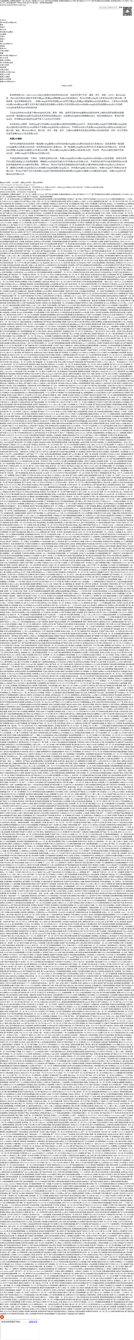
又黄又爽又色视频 (52, 943)
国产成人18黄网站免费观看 (74, 1193)
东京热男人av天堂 (31, 395)
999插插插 (5, 312)
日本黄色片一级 (71, 199)
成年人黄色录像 (81, 943)
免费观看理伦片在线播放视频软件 (52, 752)
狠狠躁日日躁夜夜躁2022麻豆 (10, 707)
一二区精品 (115, 501)
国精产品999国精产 (103, 1170)
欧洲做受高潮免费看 (42, 801)
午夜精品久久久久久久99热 (81, 933)
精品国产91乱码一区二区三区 (36, 596)
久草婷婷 (78, 697)
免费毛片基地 (83, 475)
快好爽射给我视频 (46, 237)
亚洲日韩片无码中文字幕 (35, 539)
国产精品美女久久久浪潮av (82, 747)
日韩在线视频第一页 (49, 808)
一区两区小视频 (35, 206)
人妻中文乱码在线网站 (51, 1236)
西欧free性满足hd (55, 900)
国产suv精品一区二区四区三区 (20, 650)
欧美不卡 (16, 317)
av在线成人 (113, 910)
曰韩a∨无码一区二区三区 (41, 201)
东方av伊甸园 (113, 1085)
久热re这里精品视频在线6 (42, 367)
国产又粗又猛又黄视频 (103, 685)
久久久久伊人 (76, 893)
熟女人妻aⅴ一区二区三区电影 (44, 745)
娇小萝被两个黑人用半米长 (82, 584)
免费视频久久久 (35, 471)
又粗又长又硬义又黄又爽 (75, 322)
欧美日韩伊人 (116, 400)
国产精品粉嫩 (10, 374)
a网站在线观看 (122, 468)
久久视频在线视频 (127, 244)
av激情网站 (67, 471)
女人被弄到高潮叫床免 (33, 1106)
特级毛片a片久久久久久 (47, 414)
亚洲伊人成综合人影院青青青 (51, 331)
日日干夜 (63, 421)
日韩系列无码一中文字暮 (91, 645)
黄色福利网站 (41, 523)
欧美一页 (84, 563)
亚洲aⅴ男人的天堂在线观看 (57, 737)
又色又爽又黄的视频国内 (47, 1198)
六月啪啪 (17, 619)
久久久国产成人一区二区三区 (17, 1075)
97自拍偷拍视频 (48, 827)
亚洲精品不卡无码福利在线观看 (120, 1047)
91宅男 (47, 312)
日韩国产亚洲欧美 (103, 343)
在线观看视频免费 (122, 308)
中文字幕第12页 (53, 402)
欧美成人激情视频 (70, 860)
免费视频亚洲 (104, 473)
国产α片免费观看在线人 (98, 1125)
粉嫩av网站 (116, 513)
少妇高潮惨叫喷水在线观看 (13, 1248)
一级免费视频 (124, 471)
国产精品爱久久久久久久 (55, 683)
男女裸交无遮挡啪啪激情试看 (27, 841)
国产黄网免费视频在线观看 (61, 343)
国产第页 (34, 759)
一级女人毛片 (108, 282)
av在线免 (111, 867)
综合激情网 (48, 761)
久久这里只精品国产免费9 (89, 1163)
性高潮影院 (83, 449)
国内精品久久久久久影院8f (109, 1092)
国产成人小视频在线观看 (77, 714)
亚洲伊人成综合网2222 (74, 579)
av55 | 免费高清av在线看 (79, 723)
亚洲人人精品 (7, 1160)
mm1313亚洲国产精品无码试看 (72, 586)
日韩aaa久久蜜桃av (71, 383)
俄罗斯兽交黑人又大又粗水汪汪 (30, 742)
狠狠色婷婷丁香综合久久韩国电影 (37, 1193)
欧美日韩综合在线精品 (108, 702)
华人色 (115, 215)
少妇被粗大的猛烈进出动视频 (12, 291)
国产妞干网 (118, 265)
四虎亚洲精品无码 (13, 303)
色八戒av (129, 206)
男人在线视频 (69, 1033)
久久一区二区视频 (21, 468)
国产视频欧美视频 (34, 808)
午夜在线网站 (61, 326)
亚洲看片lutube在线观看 (55, 596)
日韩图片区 (95, 430)
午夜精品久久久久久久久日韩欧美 (46, 754)
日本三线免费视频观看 (98, 279)
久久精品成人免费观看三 (12, 1146)
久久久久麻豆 (57, 416)
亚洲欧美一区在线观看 (100, 584)
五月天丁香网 (25, 572)
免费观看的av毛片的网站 (29, 737)
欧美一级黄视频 (10, 1304)
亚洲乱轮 (43, 492)
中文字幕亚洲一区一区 (25, 449)
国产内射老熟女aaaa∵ (100, 329)
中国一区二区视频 (23, 948)
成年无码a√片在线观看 (49, 471)
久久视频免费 (19, 1236)
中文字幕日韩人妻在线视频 (97, 386)
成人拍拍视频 (13, 605)
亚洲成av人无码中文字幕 (43, 567)
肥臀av (108, 563)
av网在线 (107, 796)
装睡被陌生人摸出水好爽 (71, 1106)
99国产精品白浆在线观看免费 (19, 267)
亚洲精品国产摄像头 (89, 1170)
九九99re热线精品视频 (41, 489)
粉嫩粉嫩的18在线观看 (118, 352)
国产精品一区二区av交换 (108, 832)
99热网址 (91, 253)
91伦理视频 (40, 693)
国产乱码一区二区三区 (31, 1002)
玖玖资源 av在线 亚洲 (26, 1042)
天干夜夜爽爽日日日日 (42, 215)
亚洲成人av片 (101, 1207)
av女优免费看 (40, 766)
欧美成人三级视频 (114, 532)
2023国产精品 (67, 523)
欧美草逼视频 (7, 272)
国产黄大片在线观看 (87, 1248)
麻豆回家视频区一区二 (100, 532)
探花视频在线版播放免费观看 (67, 610)
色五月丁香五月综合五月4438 (114, 572)
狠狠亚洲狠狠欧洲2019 (116, 907)
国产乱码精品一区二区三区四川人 (122, 574)
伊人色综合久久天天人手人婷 (92, 752)
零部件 (2, 27)
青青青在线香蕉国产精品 (102, 400)
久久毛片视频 (64, 740)
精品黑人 (91, 1000)
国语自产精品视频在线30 (12, 752)
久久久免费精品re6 (88, 1238)
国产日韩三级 (24, 1070)
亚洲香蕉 (23, 912)
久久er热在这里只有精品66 (28, 445)
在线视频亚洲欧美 (127, 454)
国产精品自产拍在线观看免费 (92, 608)
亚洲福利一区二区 (109, 1292)
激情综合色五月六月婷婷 (124, 714)
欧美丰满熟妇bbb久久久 (56, 747)
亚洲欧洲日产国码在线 (42, 1115)
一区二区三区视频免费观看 (28, 1108)
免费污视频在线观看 (121, 1122)
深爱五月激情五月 (108, 324)
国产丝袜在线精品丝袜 (22, 246)
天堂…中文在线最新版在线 (56, 659)
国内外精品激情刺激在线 (116, 1252)
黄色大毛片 (38, 655)
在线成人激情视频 (86, 1103)
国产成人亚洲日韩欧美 (122, 301)
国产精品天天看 (24, 423)
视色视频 (102, 950)
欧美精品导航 (22, 400)
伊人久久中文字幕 (85, 740)
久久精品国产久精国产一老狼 (10, 456)
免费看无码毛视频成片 (8, 506)
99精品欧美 (94, 631)
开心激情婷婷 (4, 523)
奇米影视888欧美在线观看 (77, 244)
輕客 (1, 41)
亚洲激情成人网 (40, 548)
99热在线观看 (43, 357)
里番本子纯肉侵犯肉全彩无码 (20, 775)
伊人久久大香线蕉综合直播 (85, 655)
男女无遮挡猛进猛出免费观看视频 (64, 773)
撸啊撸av (99, 756)
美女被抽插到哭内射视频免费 (77, 421)
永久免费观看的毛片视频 (83, 761)
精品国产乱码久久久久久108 (89, 567)
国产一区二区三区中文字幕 (114, 201)
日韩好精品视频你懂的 (105, 412)
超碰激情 (24, 652)
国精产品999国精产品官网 (70, 671)
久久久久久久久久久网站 (12, 485)
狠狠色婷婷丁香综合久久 (70, 1125)
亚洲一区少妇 (28, 324)
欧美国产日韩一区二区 (104, 395)
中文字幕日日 (43, 907)
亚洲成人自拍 (106, 598)
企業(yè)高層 (4, 65)
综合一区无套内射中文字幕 (85, 497)
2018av (49, 1068)
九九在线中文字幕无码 (87, 685)
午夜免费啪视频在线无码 (35, 208)
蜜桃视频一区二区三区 (94, 801)
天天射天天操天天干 (122, 523)
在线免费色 (66, 336)
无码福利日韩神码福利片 (94, 1063)
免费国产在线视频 (83, 494)
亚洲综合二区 (75, 416)
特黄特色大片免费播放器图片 (99, 860)
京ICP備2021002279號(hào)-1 (42, 190)
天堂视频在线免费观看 (102, 1302)
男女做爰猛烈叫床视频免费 (66, 742)
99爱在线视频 (42, 726)
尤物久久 (107, 437)
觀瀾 (1, 53)
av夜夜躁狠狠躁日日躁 (55, 830)
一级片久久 (117, 282)
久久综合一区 (77, 726)
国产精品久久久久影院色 (30, 286)
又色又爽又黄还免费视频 (8, 1092)
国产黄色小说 (28, 714)
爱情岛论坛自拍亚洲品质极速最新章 (47, 1018)
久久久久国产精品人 (87, 435)
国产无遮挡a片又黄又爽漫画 (63, 624)
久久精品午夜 (100, 955)
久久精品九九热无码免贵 (110, 471)
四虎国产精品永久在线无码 (61, 846)
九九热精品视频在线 (80, 1021)
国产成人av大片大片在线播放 (105, 253)
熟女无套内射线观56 (7, 671)
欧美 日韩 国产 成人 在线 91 (109, 367)
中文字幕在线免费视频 (15, 1014)
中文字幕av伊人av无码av (68, 950)
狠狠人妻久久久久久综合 (21, 1191)
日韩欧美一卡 (118, 412)
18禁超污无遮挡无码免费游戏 (53, 480)
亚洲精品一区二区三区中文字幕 (51, 525)
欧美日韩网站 (125, 1139)
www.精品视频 (15, 884)
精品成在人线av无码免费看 (114, 768)
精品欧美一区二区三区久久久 (112, 355)
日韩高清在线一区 (41, 579)
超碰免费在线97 (95, 1290)
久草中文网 (109, 624)
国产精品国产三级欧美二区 (85, 419)
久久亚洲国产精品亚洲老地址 (61, 759)
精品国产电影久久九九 (10, 426)
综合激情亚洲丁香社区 (83, 225)
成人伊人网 (8, 1004)
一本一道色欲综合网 (126, 834)
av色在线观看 (94, 874)
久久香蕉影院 (85, 603)
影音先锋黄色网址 (95, 265)
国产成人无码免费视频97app (12, 397)
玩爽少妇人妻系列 (25, 695)
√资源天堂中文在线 (72, 291)
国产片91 (119, 1018)
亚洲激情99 (62, 572)
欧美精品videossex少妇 (71, 898)
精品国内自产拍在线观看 (103, 754)
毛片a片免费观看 (19, 794)
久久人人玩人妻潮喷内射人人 (34, 1089)
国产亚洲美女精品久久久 (14, 1295)
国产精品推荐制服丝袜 (18, 1078)
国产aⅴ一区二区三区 (81, 683)
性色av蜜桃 (19, 206)
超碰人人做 (33, 265)
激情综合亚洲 (49, 499)
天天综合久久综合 (113, 454)
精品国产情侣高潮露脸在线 (99, 1047)
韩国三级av (27, 785)
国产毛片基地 (98, 463)
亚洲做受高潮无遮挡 (42, 260)
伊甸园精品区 (43, 825)
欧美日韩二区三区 (40, 534)
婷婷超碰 (130, 737)
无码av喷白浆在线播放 (83, 574)
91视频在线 (95, 1004)
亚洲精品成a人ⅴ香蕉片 (103, 1269)
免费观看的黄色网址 (55, 487)
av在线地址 (103, 345)
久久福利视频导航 (112, 589)
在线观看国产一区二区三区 (62, 272)
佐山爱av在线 (66, 1000)
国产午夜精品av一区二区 (123, 693)
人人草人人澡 (26, 631)
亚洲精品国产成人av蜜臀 (58, 1075)
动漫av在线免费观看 (96, 303)
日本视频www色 (69, 669)
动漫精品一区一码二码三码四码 (96, 230)
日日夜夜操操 (111, 275)
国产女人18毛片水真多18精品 (39, 466)
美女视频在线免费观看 (101, 208)
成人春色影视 (4, 1078)
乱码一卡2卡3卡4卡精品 (64, 230)
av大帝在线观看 (108, 265)
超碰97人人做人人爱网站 (26, 641)
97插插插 (47, 560)
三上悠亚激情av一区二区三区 (37, 511)
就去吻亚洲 (100, 1238)
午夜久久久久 (101, 530)
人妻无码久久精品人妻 (107, 957)
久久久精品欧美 (39, 1063)
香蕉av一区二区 (107, 912)
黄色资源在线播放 (73, 990)
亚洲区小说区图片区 (90, 808)
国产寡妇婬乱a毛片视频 (18, 1257)
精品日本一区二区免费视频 (34, 499)
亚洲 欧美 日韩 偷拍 (57, 383)
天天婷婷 (44, 709)
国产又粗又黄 (13, 1193)
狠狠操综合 (34, 964)
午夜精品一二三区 (103, 249)
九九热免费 (59, 811)
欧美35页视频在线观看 (29, 619)
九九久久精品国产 (111, 865)
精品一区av (39, 922)
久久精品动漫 (28, 527)
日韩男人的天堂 (12, 423)
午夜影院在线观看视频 (103, 1127)
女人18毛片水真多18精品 (69, 1018)
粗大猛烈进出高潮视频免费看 (26, 867)
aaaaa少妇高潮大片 (121, 317)
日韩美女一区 (119, 881)
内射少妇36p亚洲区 (117, 818)
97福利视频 (105, 896)
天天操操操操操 (108, 608)
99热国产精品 (111, 794)
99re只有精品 (6, 1118)
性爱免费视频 (8, 1106)
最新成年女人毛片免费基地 (24, 941)
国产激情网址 (73, 241)
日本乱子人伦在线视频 (86, 553)
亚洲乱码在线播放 (11, 931)
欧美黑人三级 (103, 1061)
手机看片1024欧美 (25, 832)
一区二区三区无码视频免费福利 (50, 945)
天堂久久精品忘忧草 (41, 230)
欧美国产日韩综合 (29, 293)
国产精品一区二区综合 (32, 251)
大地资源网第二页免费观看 (119, 452)
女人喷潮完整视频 (42, 641)
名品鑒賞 (3, 34)
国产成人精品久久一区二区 (94, 796)
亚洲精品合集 (54, 421)
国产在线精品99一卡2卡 (36, 981)
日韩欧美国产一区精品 (65, 1269)
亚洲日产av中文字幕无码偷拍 (14, 421)
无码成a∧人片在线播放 (78, 301)
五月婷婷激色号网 (107, 206)
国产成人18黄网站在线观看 (102, 730)
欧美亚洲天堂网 (49, 530)
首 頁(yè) (3, 20)
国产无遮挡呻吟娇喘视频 (54, 256)
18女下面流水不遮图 (26, 955)
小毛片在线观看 (39, 324)
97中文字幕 (69, 683)
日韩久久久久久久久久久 (89, 617)
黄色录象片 (48, 997)
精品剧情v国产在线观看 (86, 459)
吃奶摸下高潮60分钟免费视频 (74, 811)
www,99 (25, 808)
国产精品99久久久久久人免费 (90, 520)
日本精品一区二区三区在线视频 (84, 1108)
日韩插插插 (125, 400)
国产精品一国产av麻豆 (40, 289)
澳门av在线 (45, 971)
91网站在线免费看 (45, 319)
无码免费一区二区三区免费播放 (54, 655)
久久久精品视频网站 (112, 782)
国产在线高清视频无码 (57, 1255)
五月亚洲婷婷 (106, 593)
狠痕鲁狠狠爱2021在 (117, 511)
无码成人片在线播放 (25, 249)
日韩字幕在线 (126, 697)
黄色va (42, 832)
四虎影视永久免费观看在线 (9, 1163)
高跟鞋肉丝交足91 (6, 877)
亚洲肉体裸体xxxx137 (106, 837)
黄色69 (92, 390)
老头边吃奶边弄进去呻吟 (33, 988)
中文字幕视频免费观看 (59, 267)
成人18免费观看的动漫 (73, 967)
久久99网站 (37, 563)
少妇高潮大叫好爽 (10, 891)
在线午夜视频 (103, 650)
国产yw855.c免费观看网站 (35, 837)
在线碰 (74, 971)
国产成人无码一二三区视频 (53, 208)
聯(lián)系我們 (38, 182)
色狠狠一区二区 (35, 371)
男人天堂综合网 (84, 511)
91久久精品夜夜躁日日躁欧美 (17, 1281)
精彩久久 (30, 489)
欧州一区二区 (80, 1073)
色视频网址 (83, 709)
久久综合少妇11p (100, 922)
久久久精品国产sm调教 (95, 241)
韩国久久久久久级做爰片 (80, 206)
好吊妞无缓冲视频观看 (40, 704)
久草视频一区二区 (110, 1158)
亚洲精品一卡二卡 (106, 681)
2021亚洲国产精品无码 (88, 395)
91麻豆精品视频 (14, 305)
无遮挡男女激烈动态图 (58, 201)
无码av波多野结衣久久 (53, 334)
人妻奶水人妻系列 (88, 721)
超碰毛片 (72, 820)
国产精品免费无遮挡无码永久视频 (33, 643)
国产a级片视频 (94, 683)
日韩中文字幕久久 (48, 1170)
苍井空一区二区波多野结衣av (82, 485)
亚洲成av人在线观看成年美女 (84, 856)
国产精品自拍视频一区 (39, 402)
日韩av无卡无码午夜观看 (76, 1023)
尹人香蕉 (81, 275)
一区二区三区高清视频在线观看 (29, 1179)
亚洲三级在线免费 (26, 409)
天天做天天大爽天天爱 (104, 402)
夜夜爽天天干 (49, 539)
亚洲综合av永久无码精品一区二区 (52, 603)
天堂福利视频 (10, 463)
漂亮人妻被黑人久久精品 (30, 1080)
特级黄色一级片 (100, 539)
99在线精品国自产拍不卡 (66, 419)
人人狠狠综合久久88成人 (46, 225)
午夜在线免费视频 (59, 199)
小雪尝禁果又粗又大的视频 (116, 1059)
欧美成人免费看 (66, 1309)
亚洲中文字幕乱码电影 (113, 478)
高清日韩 (44, 364)
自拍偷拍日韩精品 (82, 938)
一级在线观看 (100, 478)
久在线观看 (114, 995)
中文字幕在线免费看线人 (24, 745)
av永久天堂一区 (7, 414)
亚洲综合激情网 (92, 1200)
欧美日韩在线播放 (79, 1283)
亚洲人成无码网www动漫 (101, 759)
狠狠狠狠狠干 (71, 886)
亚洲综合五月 (109, 721)
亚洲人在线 (70, 407)
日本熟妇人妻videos (35, 452)
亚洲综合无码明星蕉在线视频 (10, 1243)
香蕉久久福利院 (122, 383)
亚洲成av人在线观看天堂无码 (19, 1297)
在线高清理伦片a (91, 336)
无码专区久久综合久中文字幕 (105, 544)
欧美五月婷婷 (51, 234)
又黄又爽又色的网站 (97, 442)
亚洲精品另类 (11, 948)
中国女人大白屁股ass (94, 487)
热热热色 (21, 801)
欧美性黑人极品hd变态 (66, 761)
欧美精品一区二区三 (100, 414)
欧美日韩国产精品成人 (39, 707)
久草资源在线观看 (28, 579)
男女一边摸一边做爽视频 (14, 785)
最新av (62, 617)
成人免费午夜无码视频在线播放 (54, 848)
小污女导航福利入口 (35, 959)
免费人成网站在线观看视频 (60, 591)
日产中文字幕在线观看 (11, 494)
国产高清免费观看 (68, 700)
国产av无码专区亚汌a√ (98, 560)
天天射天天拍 (13, 388)
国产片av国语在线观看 (108, 258)
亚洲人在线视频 (10, 1018)
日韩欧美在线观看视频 (79, 806)
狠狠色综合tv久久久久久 (8, 478)
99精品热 (41, 931)
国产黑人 (58, 1049)
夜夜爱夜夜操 (61, 234)
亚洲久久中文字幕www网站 (44, 277)
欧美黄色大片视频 (78, 541)
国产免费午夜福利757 (70, 492)
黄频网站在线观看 (84, 371)
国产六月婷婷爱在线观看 (43, 345)
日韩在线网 (42, 737)
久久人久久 (113, 371)
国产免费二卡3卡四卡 (49, 742)
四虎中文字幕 (7, 360)
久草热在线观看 (114, 1172)
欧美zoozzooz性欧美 (73, 426)
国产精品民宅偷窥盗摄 (13, 482)
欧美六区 (19, 806)
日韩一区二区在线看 (57, 260)
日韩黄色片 (103, 1259)
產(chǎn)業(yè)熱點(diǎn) (8, 22)
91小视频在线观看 (113, 414)
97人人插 (100, 884)
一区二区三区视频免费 (109, 974)
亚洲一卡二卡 (104, 1129)
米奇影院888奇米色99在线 (47, 317)
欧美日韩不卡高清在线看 (30, 1205)
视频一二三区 (121, 688)
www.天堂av (50, 275)
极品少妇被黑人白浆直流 (120, 234)
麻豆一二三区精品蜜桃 (102, 726)
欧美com (103, 787)
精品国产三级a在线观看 (72, 489)
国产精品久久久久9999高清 (57, 634)
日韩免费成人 (36, 220)
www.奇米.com (60, 1146)
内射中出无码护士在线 (75, 1061)
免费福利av (69, 747)
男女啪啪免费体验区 (67, 501)
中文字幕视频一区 (26, 669)
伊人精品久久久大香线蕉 (113, 723)
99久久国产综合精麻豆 (83, 249)
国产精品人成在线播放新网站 (33, 761)
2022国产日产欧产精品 (72, 388)
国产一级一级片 (83, 1259)
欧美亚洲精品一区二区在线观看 (73, 678)
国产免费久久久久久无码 (100, 211)
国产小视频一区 (13, 1252)
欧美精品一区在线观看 (47, 917)
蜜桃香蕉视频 (128, 896)
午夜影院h (109, 700)
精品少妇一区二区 (26, 697)
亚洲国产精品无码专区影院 (91, 1111)
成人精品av (66, 416)
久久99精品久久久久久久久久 (118, 239)
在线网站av (68, 749)
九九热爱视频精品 (110, 360)
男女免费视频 (28, 279)
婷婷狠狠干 (59, 530)
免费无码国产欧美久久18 (91, 525)
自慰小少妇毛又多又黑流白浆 (39, 780)
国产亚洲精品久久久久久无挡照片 (23, 204)
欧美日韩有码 (77, 1238)
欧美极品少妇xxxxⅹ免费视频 (15, 284)
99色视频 (58, 1007)
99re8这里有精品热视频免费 (32, 617)
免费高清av (55, 1037)
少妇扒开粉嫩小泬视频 (13, 1052)
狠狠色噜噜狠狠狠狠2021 (91, 1009)
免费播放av (4, 582)
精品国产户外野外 (98, 440)
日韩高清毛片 (85, 537)
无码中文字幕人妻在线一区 (72, 1101)
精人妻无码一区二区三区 (36, 275)
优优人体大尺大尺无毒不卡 (13, 548)
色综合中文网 (63, 215)
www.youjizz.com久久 (7, 1184)
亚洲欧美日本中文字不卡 (84, 981)
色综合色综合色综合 (67, 839)
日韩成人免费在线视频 (42, 756)
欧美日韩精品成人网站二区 (75, 376)
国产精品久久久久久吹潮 (67, 305)
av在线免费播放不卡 (19, 454)
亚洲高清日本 (79, 664)
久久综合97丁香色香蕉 (67, 1134)
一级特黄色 (14, 636)
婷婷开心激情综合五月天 (101, 622)
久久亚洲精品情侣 (112, 683)
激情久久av (62, 903)
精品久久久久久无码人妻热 (29, 237)
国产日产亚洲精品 (116, 286)
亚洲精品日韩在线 (71, 676)
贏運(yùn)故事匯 (5, 79)
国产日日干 (27, 232)
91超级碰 (12, 596)
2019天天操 (88, 1085)
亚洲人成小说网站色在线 (89, 650)
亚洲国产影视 (25, 305)
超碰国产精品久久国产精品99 (59, 1196)
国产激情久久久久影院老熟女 (48, 896)
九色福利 (70, 357)
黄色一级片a (46, 959)
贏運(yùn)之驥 (5, 74)
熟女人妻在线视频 (70, 818)
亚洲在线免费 (85, 220)
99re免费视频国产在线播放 (23, 1085)
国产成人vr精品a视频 (19, 1210)
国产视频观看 (72, 326)
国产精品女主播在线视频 (52, 322)
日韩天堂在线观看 (72, 567)
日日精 (69, 485)
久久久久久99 (71, 234)
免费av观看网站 (105, 645)
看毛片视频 (4, 782)
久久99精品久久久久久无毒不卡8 (98, 352)
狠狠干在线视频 (77, 612)
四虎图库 (40, 936)
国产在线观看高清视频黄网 (61, 319)
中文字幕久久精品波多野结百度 (49, 839)
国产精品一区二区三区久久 (18, 922)
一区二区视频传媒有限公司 (79, 270)
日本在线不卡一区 (15, 782)
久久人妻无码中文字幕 (24, 258)
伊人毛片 (33, 225)
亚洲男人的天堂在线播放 (55, 1009)
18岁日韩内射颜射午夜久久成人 (67, 851)
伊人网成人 (59, 1243)
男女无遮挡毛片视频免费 (109, 636)
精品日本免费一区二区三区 (102, 1222)
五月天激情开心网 (87, 416)
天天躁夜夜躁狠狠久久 (24, 1056)
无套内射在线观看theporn (20, 1037)
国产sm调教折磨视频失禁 (22, 830)
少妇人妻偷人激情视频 (24, 1047)
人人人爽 (15, 733)
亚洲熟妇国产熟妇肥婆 (125, 520)
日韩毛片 (19, 655)
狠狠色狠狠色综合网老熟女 (68, 1078)
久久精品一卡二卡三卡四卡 (65, 1073)
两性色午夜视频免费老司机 (45, 1028)
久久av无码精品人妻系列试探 (121, 518)
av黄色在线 (35, 886)
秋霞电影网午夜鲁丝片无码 (25, 374)
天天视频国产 (76, 319)
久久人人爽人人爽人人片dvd (101, 1233)
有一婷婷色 (75, 345)
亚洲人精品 (90, 272)
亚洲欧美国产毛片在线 (46, 608)
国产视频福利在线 (85, 341)
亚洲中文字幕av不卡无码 (91, 258)
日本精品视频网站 (63, 317)
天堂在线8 (60, 884)
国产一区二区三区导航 (39, 350)
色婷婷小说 (114, 938)
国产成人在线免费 (49, 452)
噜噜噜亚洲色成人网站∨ (102, 234)
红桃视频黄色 (57, 336)
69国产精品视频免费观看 (72, 293)
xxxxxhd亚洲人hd (30, 272)
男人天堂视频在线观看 (68, 463)
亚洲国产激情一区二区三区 (9, 740)
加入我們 (15, 182)
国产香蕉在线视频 (98, 251)
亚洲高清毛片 (10, 745)
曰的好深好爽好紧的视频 (42, 494)
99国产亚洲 (100, 407)
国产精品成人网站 (126, 1089)
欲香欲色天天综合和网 (21, 1087)
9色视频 (119, 253)
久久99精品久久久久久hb (85, 1037)
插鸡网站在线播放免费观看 (89, 345)
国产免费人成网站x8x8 (73, 1120)
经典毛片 (110, 1281)
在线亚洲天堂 (81, 976)
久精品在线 (119, 525)
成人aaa (106, 303)
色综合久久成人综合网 (66, 867)
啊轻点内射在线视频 (83, 430)
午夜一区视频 (46, 1184)
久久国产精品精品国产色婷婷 (30, 303)
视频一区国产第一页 (26, 1115)
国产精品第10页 (27, 352)
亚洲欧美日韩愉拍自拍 (63, 1229)
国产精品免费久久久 (45, 1108)
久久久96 (114, 232)
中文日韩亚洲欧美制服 (72, 393)
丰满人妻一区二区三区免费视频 (77, 381)
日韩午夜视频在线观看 (63, 745)
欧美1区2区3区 (98, 1307)
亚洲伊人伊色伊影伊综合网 (26, 1233)
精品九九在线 (53, 572)
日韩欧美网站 (42, 685)
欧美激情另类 (96, 355)
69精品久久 (99, 383)
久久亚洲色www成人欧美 (55, 253)
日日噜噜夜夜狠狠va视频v (79, 1082)
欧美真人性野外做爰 (93, 305)
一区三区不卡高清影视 (89, 426)
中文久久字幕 (17, 360)
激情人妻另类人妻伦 (94, 669)
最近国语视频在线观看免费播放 (31, 584)
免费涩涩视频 (43, 853)
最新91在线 (89, 208)
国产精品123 (94, 1259)
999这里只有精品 (74, 395)
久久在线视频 (89, 551)
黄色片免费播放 (108, 678)
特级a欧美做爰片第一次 (104, 1014)
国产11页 (27, 390)
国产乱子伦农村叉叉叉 (27, 308)
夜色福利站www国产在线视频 (44, 719)
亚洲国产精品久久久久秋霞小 (14, 1266)
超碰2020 (19, 326)
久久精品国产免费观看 (66, 619)
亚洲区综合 (122, 494)
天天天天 (33, 992)
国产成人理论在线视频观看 (97, 1229)
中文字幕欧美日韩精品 (23, 674)
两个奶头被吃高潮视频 (59, 213)
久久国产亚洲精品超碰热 (21, 270)
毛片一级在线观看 (121, 298)
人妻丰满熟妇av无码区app (11, 572)
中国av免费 (8, 978)
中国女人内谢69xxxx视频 (123, 655)
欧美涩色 (3, 1014)
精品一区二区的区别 (26, 1103)
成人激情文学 (85, 1250)
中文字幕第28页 (93, 1146)
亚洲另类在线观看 (27, 1243)
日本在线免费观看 (98, 263)
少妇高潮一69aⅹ (88, 539)
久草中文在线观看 (87, 518)
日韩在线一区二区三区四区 (18, 929)
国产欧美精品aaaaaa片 (34, 520)
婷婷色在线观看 (46, 199)
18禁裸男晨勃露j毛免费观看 (115, 941)
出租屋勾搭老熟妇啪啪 (78, 317)
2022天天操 (8, 952)
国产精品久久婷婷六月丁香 (42, 1302)
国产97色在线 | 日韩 (9, 386)
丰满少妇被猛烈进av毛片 (8, 249)
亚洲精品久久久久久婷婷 (102, 815)
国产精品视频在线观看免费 (96, 690)
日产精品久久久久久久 (11, 234)
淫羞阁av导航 (94, 813)
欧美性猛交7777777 (124, 537)
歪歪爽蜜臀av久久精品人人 (61, 775)
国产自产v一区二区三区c (14, 974)
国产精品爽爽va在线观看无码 (34, 589)
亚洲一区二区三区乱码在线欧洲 (13, 1165)
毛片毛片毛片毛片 (55, 641)
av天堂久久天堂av (74, 286)
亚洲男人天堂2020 (57, 749)
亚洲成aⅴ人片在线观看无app (117, 204)
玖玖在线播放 (50, 574)
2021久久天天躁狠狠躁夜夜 (96, 900)
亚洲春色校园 (90, 237)
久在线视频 (45, 1016)
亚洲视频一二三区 (15, 582)
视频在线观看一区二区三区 (37, 400)
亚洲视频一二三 (87, 582)
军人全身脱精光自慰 (115, 959)
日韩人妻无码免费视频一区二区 (80, 766)
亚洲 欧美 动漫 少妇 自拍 (51, 600)
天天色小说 (11, 674)
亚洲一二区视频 (127, 485)
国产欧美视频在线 (19, 407)
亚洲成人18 (47, 773)
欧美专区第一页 (74, 284)
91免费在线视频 (115, 199)
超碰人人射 (86, 565)
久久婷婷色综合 (17, 272)
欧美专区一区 (54, 466)
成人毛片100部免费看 (80, 423)
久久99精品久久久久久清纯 (117, 962)
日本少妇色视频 (47, 546)
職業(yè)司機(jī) (5, 60)
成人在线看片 (14, 1021)
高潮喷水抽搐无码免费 (85, 400)
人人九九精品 (103, 844)
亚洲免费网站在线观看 (10, 567)
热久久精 (52, 230)
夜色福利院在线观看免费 (45, 806)
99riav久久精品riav (104, 719)
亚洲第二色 (17, 1080)
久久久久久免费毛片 (122, 915)
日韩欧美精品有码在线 (21, 341)
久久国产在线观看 (90, 506)
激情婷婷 (37, 1075)
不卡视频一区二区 (50, 1061)
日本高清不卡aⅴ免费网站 (42, 1111)
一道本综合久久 (111, 690)
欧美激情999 (55, 905)
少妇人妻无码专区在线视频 (90, 213)
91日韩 (80, 768)
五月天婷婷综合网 (22, 364)
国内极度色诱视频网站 (48, 315)
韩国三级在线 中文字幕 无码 (43, 329)
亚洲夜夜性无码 (114, 225)
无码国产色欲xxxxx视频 (118, 423)
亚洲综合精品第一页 (9, 263)
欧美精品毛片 (56, 478)
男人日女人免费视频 (85, 513)
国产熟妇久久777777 (47, 360)
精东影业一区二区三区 (38, 1248)
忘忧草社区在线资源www (77, 227)
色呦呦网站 (106, 574)
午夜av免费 (56, 246)
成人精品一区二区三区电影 (114, 1266)
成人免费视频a (123, 215)
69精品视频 (9, 1073)
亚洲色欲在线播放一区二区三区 (85, 364)
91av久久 (116, 1103)
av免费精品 (35, 246)
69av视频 (33, 253)
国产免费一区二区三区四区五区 (118, 230)
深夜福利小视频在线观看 (90, 832)
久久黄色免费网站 (120, 955)
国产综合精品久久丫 (42, 223)
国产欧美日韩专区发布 (91, 1148)
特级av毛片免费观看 (101, 1252)
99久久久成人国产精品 (35, 678)
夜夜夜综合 (34, 896)
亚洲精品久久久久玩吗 (92, 664)
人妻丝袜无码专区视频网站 (13, 1151)
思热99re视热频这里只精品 (88, 1288)
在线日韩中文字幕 (110, 383)
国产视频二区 (8, 1285)
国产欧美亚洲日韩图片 (62, 806)
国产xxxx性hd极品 (74, 454)
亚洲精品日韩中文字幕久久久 (108, 1264)
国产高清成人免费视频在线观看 (122, 704)
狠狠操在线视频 (58, 291)
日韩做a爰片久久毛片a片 (66, 638)
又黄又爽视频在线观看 (44, 272)
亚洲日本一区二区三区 (98, 357)
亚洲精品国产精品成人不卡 (109, 874)
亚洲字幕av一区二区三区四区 (49, 445)
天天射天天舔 (56, 1151)
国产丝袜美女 (108, 1026)
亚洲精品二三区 (82, 860)
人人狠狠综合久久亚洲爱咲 (28, 851)
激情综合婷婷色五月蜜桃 (115, 296)
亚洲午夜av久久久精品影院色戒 (61, 312)
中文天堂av (82, 241)
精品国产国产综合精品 (105, 983)
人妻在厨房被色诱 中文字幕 (120, 334)
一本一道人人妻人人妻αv (113, 841)
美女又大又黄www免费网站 (9, 390)
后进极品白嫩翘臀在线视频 (120, 437)
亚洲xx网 (36, 525)
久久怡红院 (54, 223)
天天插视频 (71, 404)
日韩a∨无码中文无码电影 (87, 199)
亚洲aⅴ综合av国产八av (113, 449)
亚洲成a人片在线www (72, 603)
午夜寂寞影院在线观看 (37, 435)
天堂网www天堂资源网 (92, 1193)
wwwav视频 (116, 1044)
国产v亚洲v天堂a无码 (91, 501)
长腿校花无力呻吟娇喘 (15, 324)
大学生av (67, 1137)
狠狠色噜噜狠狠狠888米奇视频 (32, 501)
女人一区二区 (70, 721)
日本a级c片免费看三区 (15, 603)
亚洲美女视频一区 (101, 239)
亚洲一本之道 (74, 770)
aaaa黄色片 (96, 341)
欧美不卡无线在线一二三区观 (53, 615)
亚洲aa (54, 494)
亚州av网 (125, 331)
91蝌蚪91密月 (62, 926)
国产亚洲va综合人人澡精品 (103, 1103)
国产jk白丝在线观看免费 (23, 218)
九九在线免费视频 (114, 345)
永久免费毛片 (43, 964)
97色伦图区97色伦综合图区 (18, 981)
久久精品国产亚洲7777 (51, 617)
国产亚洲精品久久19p (34, 263)
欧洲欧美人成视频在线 (55, 598)
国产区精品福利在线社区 (100, 676)
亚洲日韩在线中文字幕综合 (52, 296)
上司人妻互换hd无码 (83, 277)
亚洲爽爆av (95, 936)
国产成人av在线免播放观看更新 (45, 1042)
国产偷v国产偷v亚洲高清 (32, 1170)
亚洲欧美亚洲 (53, 1222)
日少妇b (31, 567)
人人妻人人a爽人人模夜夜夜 (122, 1052)
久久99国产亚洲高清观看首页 (111, 1009)
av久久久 (33, 1163)
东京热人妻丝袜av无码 (85, 463)
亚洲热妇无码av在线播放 (57, 426)
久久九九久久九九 (102, 199)
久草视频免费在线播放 (63, 971)
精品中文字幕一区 (95, 1189)
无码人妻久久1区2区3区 (102, 978)
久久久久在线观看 (97, 579)
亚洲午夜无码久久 (6, 886)
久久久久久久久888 (21, 435)
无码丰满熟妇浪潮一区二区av (47, 386)
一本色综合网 (17, 371)
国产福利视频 (46, 428)
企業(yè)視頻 (4, 70)
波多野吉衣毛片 (60, 381)
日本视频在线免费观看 (87, 291)
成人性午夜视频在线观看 (39, 948)
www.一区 (129, 475)
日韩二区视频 (60, 676)
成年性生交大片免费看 (74, 258)
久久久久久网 (83, 253)
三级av (42, 454)
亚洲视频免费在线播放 (75, 461)
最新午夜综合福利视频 (64, 423)
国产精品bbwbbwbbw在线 (52, 678)
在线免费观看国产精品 (86, 383)
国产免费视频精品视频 (89, 319)
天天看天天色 (23, 459)
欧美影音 (118, 485)
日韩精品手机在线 (111, 227)
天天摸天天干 (117, 681)
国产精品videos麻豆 (99, 223)
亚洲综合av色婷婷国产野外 (115, 626)
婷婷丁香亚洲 (112, 577)
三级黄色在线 (31, 386)
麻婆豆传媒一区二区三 (76, 787)
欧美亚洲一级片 (125, 1125)
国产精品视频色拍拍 (72, 865)
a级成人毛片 (86, 374)
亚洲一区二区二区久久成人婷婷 (102, 667)
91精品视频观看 (7, 1181)
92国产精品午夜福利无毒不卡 (10, 962)
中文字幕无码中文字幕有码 (107, 284)
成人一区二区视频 (38, 1000)
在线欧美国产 (37, 440)
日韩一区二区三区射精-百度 (98, 1087)
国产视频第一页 (81, 669)
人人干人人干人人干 (99, 348)
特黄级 (30, 215)
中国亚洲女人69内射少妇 (99, 371)
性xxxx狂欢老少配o (56, 489)
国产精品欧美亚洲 (101, 551)
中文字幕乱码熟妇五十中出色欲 (98, 910)
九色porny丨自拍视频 (44, 336)
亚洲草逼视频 (68, 308)
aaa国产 (49, 872)
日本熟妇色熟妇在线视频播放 (119, 851)
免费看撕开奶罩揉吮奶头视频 (12, 1148)
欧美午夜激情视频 (37, 648)
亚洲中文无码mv (112, 539)
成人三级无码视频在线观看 (123, 582)
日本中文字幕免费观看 (97, 624)
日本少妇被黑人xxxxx (103, 792)
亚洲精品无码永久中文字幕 (92, 643)
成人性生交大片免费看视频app (80, 702)
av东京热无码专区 (120, 341)
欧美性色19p (76, 232)
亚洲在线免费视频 (28, 1094)
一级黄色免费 (111, 900)
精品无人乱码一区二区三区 (19, 355)
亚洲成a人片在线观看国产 (82, 211)
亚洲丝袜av (51, 364)
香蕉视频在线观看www (124, 924)
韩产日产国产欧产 (73, 397)
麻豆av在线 (9, 749)
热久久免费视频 (119, 293)
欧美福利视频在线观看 (50, 520)
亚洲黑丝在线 (14, 343)
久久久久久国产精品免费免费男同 (118, 376)
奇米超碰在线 (108, 1000)
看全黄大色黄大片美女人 (104, 846)
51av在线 (16, 669)
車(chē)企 (3, 29)
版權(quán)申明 (26, 182)
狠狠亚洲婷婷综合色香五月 (71, 1089)
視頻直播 (3, 67)
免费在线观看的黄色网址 (25, 716)
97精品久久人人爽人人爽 (88, 884)
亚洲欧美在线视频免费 (8, 1028)
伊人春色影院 (23, 567)
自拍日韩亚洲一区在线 (96, 421)
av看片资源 (78, 952)
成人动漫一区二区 (51, 1191)
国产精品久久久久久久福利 (114, 1255)
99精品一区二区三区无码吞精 (85, 756)
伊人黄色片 (62, 397)
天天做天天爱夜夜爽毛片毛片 (105, 1151)
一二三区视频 (13, 308)
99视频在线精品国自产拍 (70, 435)
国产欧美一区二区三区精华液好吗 (62, 664)
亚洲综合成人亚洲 (40, 352)
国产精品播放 (14, 1153)
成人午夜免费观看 (108, 804)
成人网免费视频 (107, 669)
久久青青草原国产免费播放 (73, 506)
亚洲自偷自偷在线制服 (102, 1054)
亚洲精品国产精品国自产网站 (17, 634)
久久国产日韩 (57, 374)
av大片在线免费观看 (37, 1191)
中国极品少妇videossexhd (63, 537)
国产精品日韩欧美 (127, 246)
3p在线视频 (102, 657)
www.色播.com (116, 733)
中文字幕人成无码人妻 (73, 1111)
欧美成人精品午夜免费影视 (25, 1028)
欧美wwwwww (64, 1266)
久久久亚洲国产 (120, 721)
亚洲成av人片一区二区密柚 (116, 348)
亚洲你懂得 (123, 716)
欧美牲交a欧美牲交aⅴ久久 (20, 778)
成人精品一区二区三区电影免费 (65, 558)
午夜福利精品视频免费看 (8, 1274)
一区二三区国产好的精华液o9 (95, 626)
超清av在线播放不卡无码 (90, 1129)
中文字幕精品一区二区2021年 (47, 619)
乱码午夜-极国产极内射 (12, 416)
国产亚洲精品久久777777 (90, 681)
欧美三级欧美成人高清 (91, 612)
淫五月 (60, 1186)
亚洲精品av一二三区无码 (78, 591)
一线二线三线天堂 (76, 256)
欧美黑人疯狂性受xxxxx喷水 (58, 1212)
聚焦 (1, 25)
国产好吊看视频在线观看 (29, 317)
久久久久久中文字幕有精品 (67, 1148)
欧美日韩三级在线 (59, 567)
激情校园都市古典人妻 (96, 475)
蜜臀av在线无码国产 (17, 251)
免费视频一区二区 (75, 1047)
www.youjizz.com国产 (118, 1115)
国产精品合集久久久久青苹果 (69, 437)
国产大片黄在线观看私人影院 (73, 974)
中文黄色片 (99, 504)
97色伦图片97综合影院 (62, 962)
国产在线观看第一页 (126, 1160)
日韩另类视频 (70, 655)
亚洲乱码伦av (88, 331)
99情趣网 (64, 454)
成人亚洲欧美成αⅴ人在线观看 (58, 1082)
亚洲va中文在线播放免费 (48, 244)
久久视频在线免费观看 (85, 234)
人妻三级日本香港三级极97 (123, 1141)
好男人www (47, 1014)
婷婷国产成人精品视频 (62, 1200)
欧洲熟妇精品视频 (30, 997)
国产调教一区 (111, 922)
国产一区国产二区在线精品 (43, 279)
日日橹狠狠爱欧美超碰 (103, 419)
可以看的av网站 (23, 1196)
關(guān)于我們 (5, 182)
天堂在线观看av (52, 305)
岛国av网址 (24, 265)
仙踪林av (55, 903)
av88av (79, 582)
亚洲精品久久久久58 (12, 865)
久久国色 (31, 1066)
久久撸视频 (33, 662)
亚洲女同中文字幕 (54, 988)
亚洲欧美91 (34, 414)
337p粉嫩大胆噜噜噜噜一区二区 (25, 1285)
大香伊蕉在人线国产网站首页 (103, 917)
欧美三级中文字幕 (78, 471)
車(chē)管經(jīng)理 (6, 63)
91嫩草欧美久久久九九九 (25, 1018)
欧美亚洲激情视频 (60, 990)
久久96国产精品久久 (84, 251)
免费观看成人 (75, 695)
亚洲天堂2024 (61, 844)
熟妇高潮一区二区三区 (125, 1011)
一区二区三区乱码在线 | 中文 (66, 251)
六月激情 (35, 357)
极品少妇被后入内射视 (109, 378)
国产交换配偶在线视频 (96, 723)
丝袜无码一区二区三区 (113, 674)
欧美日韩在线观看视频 (15, 556)
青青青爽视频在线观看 (59, 442)
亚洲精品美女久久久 (124, 208)
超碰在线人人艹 (99, 1198)
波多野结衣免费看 (102, 997)
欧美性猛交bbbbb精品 (86, 239)
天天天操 (38, 1226)
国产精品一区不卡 (113, 357)
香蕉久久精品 (84, 728)
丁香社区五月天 (99, 331)
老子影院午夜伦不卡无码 (88, 1240)
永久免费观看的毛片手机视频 (30, 199)
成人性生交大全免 (123, 794)
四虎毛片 (101, 449)
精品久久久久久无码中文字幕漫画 (75, 1302)
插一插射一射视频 (61, 395)
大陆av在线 (26, 319)
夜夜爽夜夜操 (27, 289)
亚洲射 (29, 1078)
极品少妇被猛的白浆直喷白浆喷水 (115, 1056)
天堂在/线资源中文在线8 (51, 671)
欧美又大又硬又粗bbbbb (25, 227)
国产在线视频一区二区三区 (54, 1264)
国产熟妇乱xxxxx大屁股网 (98, 570)
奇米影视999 (47, 605)
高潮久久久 (6, 225)
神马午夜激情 (86, 324)
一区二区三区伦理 (85, 676)
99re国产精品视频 (119, 1248)
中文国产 (74, 1137)
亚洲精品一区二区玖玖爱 (103, 697)
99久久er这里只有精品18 (82, 905)
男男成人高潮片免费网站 (93, 322)
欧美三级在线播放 (11, 459)
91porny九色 (68, 598)
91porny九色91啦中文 (28, 1144)
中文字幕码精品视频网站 (93, 218)
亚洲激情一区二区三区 (22, 1044)
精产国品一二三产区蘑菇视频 (101, 603)
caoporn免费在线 (58, 804)
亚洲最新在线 (76, 499)
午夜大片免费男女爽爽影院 (98, 397)
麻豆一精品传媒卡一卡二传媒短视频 (16, 896)
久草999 (78, 721)
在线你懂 (95, 454)
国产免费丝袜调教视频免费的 (123, 884)
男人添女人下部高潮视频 (108, 612)
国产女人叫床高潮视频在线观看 (112, 1094)
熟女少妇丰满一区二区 (30, 608)
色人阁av (120, 223)
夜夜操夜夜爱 (124, 567)
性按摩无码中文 (88, 367)
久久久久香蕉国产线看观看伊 (97, 310)
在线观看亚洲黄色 (46, 1080)
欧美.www (110, 317)
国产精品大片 (77, 539)
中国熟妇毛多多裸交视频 (77, 1212)
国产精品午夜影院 (93, 317)
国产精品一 (72, 1016)
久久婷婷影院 (86, 232)
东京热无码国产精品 (9, 1250)
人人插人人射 (60, 1063)
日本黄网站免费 (19, 1106)
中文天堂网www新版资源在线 (68, 1155)
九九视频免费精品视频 (84, 414)
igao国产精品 (74, 957)
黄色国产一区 (62, 244)
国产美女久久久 (9, 655)
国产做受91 (28, 383)
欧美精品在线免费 (13, 265)
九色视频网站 (41, 683)
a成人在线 (46, 310)
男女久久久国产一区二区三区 (51, 879)
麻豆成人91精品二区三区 (89, 388)
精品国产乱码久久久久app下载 (25, 664)
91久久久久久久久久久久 (86, 267)
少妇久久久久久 (125, 241)
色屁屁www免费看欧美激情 (65, 355)
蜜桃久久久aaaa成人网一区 (108, 494)
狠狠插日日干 (121, 315)
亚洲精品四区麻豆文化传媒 (91, 775)
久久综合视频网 (71, 841)
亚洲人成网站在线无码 (67, 277)
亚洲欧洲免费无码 (30, 645)
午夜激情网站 (100, 1108)
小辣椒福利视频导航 (117, 211)
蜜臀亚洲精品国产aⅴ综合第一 (40, 267)
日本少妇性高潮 (40, 234)
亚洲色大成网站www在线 (101, 671)
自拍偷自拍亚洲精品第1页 (48, 1269)
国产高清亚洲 (81, 1281)
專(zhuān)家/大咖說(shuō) (8, 55)
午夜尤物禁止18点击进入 (69, 341)
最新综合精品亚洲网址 (61, 1122)
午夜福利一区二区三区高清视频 (98, 818)
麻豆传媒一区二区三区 (27, 301)
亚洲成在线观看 (89, 586)
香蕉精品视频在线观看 (94, 282)
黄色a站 (87, 275)
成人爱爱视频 (67, 584)
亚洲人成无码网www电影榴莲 (98, 707)
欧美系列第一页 (80, 1033)
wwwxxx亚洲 (54, 412)
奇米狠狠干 (61, 721)
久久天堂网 (86, 659)
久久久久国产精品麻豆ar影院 (107, 426)
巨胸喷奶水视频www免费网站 (99, 870)
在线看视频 (69, 260)
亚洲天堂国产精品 (38, 610)
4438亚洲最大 (61, 494)
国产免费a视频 (117, 685)
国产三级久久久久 (96, 1292)
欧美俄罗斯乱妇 (118, 393)
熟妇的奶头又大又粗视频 (77, 1262)
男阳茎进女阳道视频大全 (86, 504)
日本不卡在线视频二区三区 (25, 747)
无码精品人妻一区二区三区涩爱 (100, 1082)
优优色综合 (54, 215)
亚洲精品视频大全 (97, 326)
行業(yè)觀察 (4, 51)
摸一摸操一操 (86, 454)
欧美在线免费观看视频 (53, 454)
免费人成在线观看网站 (87, 919)
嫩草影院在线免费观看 (97, 728)
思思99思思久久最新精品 (66, 1314)
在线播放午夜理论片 (81, 303)
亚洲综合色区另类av (26, 577)
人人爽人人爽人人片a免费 (116, 1106)
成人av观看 (60, 414)
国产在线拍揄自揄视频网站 (53, 768)
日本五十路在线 (111, 990)
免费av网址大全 (78, 598)
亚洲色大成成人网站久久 (15, 395)
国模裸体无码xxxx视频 (69, 468)
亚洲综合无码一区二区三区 (18, 466)
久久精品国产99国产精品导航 (83, 1309)
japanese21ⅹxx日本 (95, 648)
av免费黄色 (101, 990)
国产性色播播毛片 (93, 1094)
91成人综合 (95, 992)
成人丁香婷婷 (18, 293)
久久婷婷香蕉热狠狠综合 (113, 442)
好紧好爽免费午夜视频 (79, 657)
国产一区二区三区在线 (102, 848)
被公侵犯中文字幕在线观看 (66, 1231)
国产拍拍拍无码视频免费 (18, 1066)
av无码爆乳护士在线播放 (62, 1167)
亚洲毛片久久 (76, 1170)
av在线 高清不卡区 (83, 1191)
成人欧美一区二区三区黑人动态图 (33, 915)
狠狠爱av (51, 726)
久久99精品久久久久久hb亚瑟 (55, 324)
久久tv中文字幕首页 (11, 1311)
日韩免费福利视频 (19, 208)
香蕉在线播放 (56, 1125)
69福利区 (130, 763)
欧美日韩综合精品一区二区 (69, 1160)
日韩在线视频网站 (125, 874)
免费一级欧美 (113, 1231)
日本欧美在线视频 (28, 553)
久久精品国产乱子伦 (27, 234)
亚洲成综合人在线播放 (56, 716)
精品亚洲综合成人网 (83, 1099)
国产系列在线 (112, 223)
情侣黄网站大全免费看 (79, 1000)
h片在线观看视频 (18, 952)
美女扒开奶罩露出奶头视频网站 (118, 556)
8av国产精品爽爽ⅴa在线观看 (22, 638)
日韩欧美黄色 (113, 584)
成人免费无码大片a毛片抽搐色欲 (74, 1295)
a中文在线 (97, 610)
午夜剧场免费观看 (36, 615)
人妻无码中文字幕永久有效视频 (79, 641)
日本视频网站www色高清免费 (40, 541)
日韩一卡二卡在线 (80, 402)
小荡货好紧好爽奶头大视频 (81, 447)
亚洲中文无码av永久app (43, 374)
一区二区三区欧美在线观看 (14, 560)
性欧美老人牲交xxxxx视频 (31, 752)
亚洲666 (67, 256)
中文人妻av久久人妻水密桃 (11, 352)
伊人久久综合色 (41, 747)
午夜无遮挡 (103, 454)
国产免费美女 (64, 270)
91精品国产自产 (15, 643)
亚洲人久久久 (25, 985)
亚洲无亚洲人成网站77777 (120, 1127)
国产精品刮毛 (94, 270)
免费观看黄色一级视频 (36, 456)
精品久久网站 (34, 749)
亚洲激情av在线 (59, 711)
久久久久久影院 (69, 414)
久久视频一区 (68, 799)
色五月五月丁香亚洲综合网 (50, 1160)
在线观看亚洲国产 (11, 1132)
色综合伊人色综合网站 (41, 813)
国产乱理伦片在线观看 (16, 348)
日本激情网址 (72, 1191)
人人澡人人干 (14, 622)
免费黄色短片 (76, 1179)
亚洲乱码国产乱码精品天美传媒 (108, 369)
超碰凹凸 (3, 619)
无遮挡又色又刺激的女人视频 (74, 881)
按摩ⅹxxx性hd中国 (99, 761)
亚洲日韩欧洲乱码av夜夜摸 (102, 246)
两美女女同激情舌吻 (32, 492)
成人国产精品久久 (76, 1070)
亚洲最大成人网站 (55, 586)
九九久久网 (98, 1231)
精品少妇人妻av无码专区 (102, 416)
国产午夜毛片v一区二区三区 (107, 872)
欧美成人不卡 (92, 1018)
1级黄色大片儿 (123, 360)
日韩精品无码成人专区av (104, 237)
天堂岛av (61, 681)
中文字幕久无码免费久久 (33, 952)
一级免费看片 (114, 326)
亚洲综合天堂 (119, 558)
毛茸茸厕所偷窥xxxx (73, 650)
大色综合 (18, 1264)
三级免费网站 (82, 818)
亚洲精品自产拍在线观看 (68, 371)
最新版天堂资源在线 (17, 719)
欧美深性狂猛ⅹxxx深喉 (89, 695)
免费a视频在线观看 (65, 232)
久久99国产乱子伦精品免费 (100, 286)
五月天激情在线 (47, 631)
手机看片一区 (49, 693)
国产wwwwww (54, 270)
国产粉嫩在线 (29, 345)
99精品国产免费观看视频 (109, 1042)
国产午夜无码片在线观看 (90, 778)
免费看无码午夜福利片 (120, 1269)
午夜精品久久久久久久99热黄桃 (71, 813)
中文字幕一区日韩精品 (84, 917)
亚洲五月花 (12, 711)
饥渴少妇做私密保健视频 (44, 308)
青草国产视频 (44, 286)
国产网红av (27, 201)
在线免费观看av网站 (49, 1226)
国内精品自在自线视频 (23, 903)
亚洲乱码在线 (42, 1137)
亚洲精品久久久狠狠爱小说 (32, 556)
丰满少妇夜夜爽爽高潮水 (12, 631)
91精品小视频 (32, 950)
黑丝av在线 (81, 548)
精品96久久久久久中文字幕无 (54, 407)
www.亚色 (63, 412)
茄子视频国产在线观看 (10, 1007)
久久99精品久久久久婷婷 (77, 352)
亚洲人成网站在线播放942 (13, 329)
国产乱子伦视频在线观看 (65, 697)
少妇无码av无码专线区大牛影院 (102, 293)
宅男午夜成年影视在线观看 (22, 404)
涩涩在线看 (110, 301)
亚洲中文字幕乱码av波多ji (91, 499)
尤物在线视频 (56, 1214)
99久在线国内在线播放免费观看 (51, 593)
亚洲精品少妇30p (21, 787)
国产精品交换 (67, 525)
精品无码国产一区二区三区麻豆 (66, 504)
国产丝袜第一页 (53, 532)
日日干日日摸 (13, 1170)
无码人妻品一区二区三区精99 (44, 449)
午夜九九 (52, 844)
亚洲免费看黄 (123, 428)
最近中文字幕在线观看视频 (47, 419)
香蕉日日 (70, 969)
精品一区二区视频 (6, 208)
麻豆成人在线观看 (26, 494)
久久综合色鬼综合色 (95, 834)
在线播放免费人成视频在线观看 (15, 513)
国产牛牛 (67, 530)
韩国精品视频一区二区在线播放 (63, 303)
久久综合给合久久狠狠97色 (65, 662)
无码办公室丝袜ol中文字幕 (98, 381)
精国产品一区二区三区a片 (65, 574)
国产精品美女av (121, 544)
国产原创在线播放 (18, 863)
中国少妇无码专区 (49, 697)
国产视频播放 (92, 449)
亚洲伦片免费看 (60, 1056)
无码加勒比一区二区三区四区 (76, 1040)
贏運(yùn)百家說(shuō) (7, 81)
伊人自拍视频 (38, 846)
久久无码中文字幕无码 (44, 482)
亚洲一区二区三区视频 (25, 969)
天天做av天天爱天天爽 (15, 1016)
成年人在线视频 (30, 1314)
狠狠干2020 (101, 952)
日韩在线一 (11, 473)
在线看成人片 (60, 258)
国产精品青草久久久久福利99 (35, 378)
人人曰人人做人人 (108, 362)
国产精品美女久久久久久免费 (51, 551)
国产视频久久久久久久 (112, 407)
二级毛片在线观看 (44, 1217)
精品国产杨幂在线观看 (78, 629)
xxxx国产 (72, 1115)
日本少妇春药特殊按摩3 (89, 284)
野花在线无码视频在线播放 (102, 773)
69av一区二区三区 (81, 834)
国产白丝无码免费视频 (64, 315)
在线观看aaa (16, 430)
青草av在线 (118, 289)
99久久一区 (58, 548)
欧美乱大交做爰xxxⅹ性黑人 (76, 201)
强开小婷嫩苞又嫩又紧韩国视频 (84, 338)
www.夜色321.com (6, 440)
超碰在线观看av (7, 1044)
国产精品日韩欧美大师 (68, 976)
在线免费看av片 (78, 230)
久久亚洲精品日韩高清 (84, 452)
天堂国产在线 (103, 631)
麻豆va (94, 249)
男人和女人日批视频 (108, 1111)
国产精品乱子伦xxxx (35, 468)
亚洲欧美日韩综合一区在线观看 (40, 213)
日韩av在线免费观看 (59, 428)
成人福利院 (19, 232)
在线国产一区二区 (22, 1290)
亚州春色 (99, 267)
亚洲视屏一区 (124, 501)
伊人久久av (54, 1262)
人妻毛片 (87, 461)
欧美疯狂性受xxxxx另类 (23, 1222)
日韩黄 (99, 1295)
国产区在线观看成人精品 (12, 319)
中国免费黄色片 (12, 742)
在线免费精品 (38, 530)
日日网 (101, 534)
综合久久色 (124, 369)
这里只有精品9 (119, 747)
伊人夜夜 (110, 1274)
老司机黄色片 (121, 778)
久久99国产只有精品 (73, 456)
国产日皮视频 (87, 404)
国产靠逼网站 (8, 1033)
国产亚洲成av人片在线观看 (88, 1078)
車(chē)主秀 (4, 58)
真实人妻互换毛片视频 (46, 395)
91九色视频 (26, 1264)
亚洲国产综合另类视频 (67, 943)
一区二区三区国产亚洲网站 (110, 943)
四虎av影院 (46, 957)
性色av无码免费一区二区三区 (17, 215)
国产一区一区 (4, 199)
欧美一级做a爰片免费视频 (32, 291)
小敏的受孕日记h (17, 1240)
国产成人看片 (63, 284)
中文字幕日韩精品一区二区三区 (109, 735)
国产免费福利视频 (106, 976)
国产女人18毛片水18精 (32, 603)
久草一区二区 (109, 745)
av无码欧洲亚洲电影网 (88, 456)
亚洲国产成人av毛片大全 (91, 1214)
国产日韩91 (84, 397)
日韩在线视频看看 (17, 239)
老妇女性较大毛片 (58, 872)
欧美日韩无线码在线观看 (67, 223)
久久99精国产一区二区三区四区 (23, 260)
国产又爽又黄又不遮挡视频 (59, 780)
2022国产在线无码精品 (26, 1009)
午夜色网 (73, 582)
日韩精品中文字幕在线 (109, 520)
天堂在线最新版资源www (19, 393)
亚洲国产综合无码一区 (95, 737)
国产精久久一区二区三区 (55, 822)
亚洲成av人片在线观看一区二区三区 (59, 1177)
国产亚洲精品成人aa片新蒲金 (93, 256)
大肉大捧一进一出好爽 (108, 1132)
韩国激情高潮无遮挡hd (108, 778)
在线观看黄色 (17, 881)
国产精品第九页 (52, 1148)
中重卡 (2, 37)
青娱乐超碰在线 (25, 322)
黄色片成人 (128, 591)
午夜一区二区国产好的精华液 (23, 296)
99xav (123, 475)
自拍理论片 (6, 544)
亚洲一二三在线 (79, 409)
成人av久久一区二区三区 (38, 388)
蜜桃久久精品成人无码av (68, 688)
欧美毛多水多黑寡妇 (83, 662)
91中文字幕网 (44, 447)
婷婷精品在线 (101, 785)
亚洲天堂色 (63, 1158)
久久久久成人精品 (26, 530)
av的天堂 (55, 560)
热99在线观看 (62, 265)
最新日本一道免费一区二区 (9, 943)
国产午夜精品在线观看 (34, 480)
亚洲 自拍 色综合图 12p (37, 473)
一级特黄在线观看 (85, 508)
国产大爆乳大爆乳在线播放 (83, 1198)
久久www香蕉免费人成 (26, 223)
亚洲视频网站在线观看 (109, 537)
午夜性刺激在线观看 (99, 508)
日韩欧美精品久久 (106, 341)
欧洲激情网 (65, 820)
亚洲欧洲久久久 (17, 1118)
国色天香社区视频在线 (51, 1047)
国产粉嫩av (34, 1044)
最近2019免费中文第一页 (50, 371)
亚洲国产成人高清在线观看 (111, 775)
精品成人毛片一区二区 (58, 282)
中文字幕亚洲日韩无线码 (16, 1314)
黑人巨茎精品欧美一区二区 (64, 225)
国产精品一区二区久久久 (103, 409)
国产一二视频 (35, 735)
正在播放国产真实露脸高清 (109, 567)
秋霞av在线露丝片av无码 (62, 329)
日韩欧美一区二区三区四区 (104, 655)
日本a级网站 (84, 770)
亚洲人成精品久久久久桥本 (87, 983)
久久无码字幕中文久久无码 (85, 711)
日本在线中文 (53, 1002)
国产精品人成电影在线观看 (103, 480)
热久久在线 (94, 260)
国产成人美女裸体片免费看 (35, 856)
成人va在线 (100, 641)
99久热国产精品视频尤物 (17, 532)
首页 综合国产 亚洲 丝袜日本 (33, 730)
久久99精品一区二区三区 (64, 364)
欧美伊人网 (9, 298)
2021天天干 (88, 730)
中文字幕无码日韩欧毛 (103, 827)
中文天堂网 (8, 1137)
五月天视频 (27, 442)
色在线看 (26, 206)
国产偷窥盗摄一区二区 (41, 362)
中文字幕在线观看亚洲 (73, 1141)
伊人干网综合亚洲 (62, 714)
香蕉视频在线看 (65, 1037)
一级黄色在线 (25, 759)
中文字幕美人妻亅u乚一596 (46, 1163)
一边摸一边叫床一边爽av (46, 893)
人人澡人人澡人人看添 (38, 305)
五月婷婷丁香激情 (10, 969)
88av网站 (22, 1193)
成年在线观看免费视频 (113, 600)
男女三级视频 (8, 1292)
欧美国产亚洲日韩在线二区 (27, 1092)
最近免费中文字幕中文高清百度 (52, 220)
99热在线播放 (114, 1099)
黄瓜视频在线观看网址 (78, 955)
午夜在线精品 (52, 1044)
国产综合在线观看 (82, 265)
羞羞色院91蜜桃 (34, 364)
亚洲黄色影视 (34, 244)
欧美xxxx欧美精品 (70, 792)
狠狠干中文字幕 (89, 678)
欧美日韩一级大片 (88, 1120)
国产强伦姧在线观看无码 (106, 515)
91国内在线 (102, 204)
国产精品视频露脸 (84, 936)
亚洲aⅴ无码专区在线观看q (99, 312)
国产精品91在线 (66, 643)
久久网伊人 (60, 874)
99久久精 (23, 853)
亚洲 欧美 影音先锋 (121, 1113)
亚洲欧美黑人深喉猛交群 (70, 239)
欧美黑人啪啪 (67, 211)
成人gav (19, 312)
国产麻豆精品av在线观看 (15, 827)
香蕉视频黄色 (124, 487)
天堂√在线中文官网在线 (49, 437)
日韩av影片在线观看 (37, 778)
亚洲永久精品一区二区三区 (70, 631)
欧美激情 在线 (70, 1300)
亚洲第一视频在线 (79, 763)
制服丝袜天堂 (85, 631)
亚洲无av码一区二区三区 (75, 1127)
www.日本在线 (58, 218)
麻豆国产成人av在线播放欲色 (25, 667)
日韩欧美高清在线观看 (40, 650)
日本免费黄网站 (121, 506)
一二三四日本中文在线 (78, 605)
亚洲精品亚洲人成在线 (44, 293)
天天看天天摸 (51, 390)
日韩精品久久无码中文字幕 (58, 204)
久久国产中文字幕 (97, 822)
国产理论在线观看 (16, 570)
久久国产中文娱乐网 (107, 714)
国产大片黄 (37, 331)
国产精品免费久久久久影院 (59, 785)
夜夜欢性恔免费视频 (83, 560)
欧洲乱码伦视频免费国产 (47, 1231)
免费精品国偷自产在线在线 (41, 416)
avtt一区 (31, 1075)
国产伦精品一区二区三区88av (46, 326)
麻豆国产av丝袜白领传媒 (28, 1200)
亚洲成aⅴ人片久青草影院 (60, 1115)
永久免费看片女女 (57, 310)
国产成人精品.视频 (120, 336)
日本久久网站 (24, 740)
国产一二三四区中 (28, 782)
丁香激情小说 (124, 1028)
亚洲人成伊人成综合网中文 (87, 688)
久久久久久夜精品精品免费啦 (106, 615)
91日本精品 (76, 518)
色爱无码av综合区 (32, 1250)
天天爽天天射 (113, 1205)
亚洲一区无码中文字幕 (117, 270)
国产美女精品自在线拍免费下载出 (94, 556)
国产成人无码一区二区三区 (34, 1023)
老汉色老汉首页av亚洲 (62, 837)
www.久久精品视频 (59, 626)
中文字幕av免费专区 (62, 449)
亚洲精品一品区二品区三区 (48, 910)
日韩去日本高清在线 (70, 768)
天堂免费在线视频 (83, 971)
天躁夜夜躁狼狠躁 (19, 511)
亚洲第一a (36, 638)
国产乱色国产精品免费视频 (65, 452)
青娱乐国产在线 (80, 863)
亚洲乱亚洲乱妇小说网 (96, 1210)
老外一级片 (8, 638)
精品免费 (85, 1184)
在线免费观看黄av (99, 433)
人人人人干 (14, 704)
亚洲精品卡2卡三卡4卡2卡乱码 (119, 551)
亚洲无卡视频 (50, 355)
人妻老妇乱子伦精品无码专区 (20, 402)
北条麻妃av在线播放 (55, 211)
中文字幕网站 (118, 390)
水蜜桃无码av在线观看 (38, 390)
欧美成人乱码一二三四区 (121, 1203)
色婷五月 (14, 1179)
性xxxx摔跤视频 (27, 709)
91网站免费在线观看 (70, 936)
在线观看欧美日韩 (123, 1307)
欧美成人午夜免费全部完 (88, 924)
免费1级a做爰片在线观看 (54, 348)
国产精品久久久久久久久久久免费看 (54, 1118)
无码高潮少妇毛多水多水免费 (10, 898)
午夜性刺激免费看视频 (96, 969)
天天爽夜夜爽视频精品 (111, 834)
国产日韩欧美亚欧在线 (80, 912)
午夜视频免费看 (16, 289)
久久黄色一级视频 (11, 223)
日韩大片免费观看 (42, 204)
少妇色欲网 (88, 716)
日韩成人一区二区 (34, 634)
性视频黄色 (26, 360)
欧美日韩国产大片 (40, 577)
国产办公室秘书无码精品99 (52, 700)
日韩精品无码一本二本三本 (76, 572)
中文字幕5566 (77, 643)
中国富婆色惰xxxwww (119, 563)
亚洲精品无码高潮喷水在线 (64, 409)
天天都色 (68, 617)
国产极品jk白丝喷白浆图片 (111, 1068)
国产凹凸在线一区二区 (83, 355)
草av (21, 390)
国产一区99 (14, 1009)
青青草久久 (26, 1245)
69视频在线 (91, 402)
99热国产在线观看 (40, 1238)
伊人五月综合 (66, 478)
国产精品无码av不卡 (42, 433)
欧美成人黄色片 (118, 1134)
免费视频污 (31, 912)
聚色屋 (57, 719)
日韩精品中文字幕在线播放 (34, 560)
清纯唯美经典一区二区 (93, 886)
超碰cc (56, 277)
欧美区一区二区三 (27, 962)
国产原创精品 (63, 352)
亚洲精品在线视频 (36, 341)
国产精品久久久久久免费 (49, 397)
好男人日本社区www (64, 1179)
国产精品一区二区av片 (44, 723)
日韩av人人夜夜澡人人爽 (41, 383)
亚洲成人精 (92, 412)
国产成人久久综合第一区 (61, 605)
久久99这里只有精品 (23, 926)
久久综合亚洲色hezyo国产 (103, 393)
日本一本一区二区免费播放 (16, 792)
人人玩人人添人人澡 (88, 615)
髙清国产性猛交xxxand (118, 737)
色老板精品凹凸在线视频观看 (116, 440)
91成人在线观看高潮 (119, 461)
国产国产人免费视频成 (60, 227)
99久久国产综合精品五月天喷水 (87, 546)
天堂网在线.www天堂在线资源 (27, 558)
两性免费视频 (113, 260)
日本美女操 (51, 1026)
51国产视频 (34, 319)
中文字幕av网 (96, 447)
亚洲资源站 (29, 241)
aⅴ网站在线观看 (43, 900)
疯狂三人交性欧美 (57, 541)
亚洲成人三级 (55, 933)
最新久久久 (33, 1035)
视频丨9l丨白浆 (96, 905)
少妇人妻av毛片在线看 (58, 447)
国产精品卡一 (121, 530)
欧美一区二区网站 (76, 298)
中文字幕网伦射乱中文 (113, 1049)
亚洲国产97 (69, 1021)
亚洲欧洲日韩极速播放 (96, 1021)
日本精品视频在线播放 (41, 284)
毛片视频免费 (50, 856)
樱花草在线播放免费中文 (94, 482)
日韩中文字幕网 (20, 475)
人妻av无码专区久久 (120, 667)
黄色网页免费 (64, 1259)
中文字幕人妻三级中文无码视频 (96, 577)
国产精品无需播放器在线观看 (58, 527)
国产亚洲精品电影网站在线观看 (13, 702)
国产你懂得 (95, 277)
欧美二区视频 (19, 241)
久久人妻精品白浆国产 (29, 1217)
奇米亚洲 (13, 856)
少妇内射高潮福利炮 (84, 948)
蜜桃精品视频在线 (93, 806)
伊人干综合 (100, 308)
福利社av (107, 1181)
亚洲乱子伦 (123, 1000)
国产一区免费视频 (75, 780)
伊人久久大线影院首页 (49, 681)
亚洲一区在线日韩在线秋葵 (97, 591)
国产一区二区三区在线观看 (69, 445)
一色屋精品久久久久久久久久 (86, 1115)
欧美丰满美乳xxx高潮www (28, 636)
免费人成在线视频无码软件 (106, 1096)
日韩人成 (26, 371)
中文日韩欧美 (114, 1129)
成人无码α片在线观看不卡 (19, 213)
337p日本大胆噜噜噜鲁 (63, 1011)
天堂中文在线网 (10, 983)
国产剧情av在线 (17, 381)
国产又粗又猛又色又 (51, 648)
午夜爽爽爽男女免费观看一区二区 (98, 763)
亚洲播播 (57, 631)
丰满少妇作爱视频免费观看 (81, 348)
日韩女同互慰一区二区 (34, 508)
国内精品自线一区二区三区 (60, 695)
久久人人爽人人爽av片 (16, 437)
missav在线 (45, 889)
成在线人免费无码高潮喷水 (71, 374)
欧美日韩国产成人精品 (31, 570)
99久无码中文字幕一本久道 (109, 430)
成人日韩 (98, 466)
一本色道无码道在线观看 (29, 430)
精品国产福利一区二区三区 (120, 338)
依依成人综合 (94, 1196)
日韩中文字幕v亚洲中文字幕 (76, 282)
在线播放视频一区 (68, 992)
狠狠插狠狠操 (59, 338)
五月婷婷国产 (113, 1236)
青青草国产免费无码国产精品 (85, 839)
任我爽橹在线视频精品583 (110, 220)
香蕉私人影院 (10, 1212)
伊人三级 (43, 1021)
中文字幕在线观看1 (42, 799)
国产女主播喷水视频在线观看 (74, 208)
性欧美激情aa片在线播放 (121, 402)
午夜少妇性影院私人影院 (61, 723)
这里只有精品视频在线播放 (71, 1174)
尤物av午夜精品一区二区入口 (65, 917)
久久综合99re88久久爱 (46, 338)
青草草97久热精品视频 (52, 1257)
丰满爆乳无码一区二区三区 (53, 369)
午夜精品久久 (94, 837)
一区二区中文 (54, 688)
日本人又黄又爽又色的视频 (62, 1172)
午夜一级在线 (11, 726)
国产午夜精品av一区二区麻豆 (19, 541)
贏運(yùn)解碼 (5, 77)
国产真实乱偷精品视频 (37, 256)
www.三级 (59, 513)
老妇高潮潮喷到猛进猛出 (40, 270)
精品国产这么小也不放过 (10, 409)
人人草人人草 (68, 1059)
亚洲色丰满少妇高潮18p (102, 1037)
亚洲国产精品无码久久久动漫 (19, 1219)
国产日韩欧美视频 (44, 1125)
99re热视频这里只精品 (76, 204)
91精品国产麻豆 (117, 773)
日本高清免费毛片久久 (70, 508)
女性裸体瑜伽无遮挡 (113, 244)
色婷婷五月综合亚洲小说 (20, 497)
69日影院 (41, 1011)
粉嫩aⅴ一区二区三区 (125, 579)
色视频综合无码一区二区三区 (73, 331)
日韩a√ (60, 471)
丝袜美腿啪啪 (21, 539)
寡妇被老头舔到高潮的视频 (64, 693)
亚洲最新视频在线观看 (95, 1040)
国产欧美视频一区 (51, 763)
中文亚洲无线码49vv (94, 1304)
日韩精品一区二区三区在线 (43, 924)
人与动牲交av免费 (10, 1141)
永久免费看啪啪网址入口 (51, 468)
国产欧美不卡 (54, 433)
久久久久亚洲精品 (113, 657)
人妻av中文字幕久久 (66, 402)
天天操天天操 (20, 872)
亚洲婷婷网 (23, 1252)
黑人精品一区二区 (115, 397)
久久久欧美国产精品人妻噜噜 (20, 350)
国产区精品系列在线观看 (106, 924)
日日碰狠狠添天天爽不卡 (38, 1068)
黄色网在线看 (38, 478)
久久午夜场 (53, 1070)
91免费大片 (115, 482)
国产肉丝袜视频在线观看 (123, 608)
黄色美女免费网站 (21, 282)
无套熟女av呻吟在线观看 (40, 485)
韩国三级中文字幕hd (84, 600)
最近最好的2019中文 (79, 745)
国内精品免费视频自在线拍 (95, 674)
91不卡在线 (88, 974)
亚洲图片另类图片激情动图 (27, 1311)
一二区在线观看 (45, 1214)
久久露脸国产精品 (71, 253)
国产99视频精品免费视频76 (13, 279)
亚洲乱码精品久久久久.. (119, 796)
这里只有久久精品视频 (41, 690)
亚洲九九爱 (37, 1056)
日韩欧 (101, 215)
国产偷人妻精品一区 (125, 1236)
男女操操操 (118, 695)
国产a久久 (76, 523)
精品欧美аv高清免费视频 (31, 397)
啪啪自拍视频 (55, 463)
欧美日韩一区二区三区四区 (114, 251)
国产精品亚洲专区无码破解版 (19, 253)
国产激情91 (8, 565)
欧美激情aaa (13, 400)
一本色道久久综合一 (108, 525)
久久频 (89, 709)
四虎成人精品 (77, 525)
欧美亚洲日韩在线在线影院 (74, 577)
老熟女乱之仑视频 (44, 759)
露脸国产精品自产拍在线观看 (64, 636)
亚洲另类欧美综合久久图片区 (84, 407)
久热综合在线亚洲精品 (45, 990)
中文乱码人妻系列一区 (13, 286)
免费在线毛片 (36, 624)
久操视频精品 (64, 1054)
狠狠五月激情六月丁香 (27, 1283)
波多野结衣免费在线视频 (34, 794)
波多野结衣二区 (15, 957)
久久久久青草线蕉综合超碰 (36, 792)
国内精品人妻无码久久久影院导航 (33, 789)
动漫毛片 (30, 513)
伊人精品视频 (52, 350)
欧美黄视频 (40, 312)
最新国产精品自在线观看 (57, 622)
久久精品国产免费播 (78, 336)
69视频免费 (6, 239)
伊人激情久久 (70, 249)
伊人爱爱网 (108, 884)
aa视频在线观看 (56, 1219)
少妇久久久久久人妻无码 (83, 433)
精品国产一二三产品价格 (94, 1056)
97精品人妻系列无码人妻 (10, 1063)
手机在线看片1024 (100, 962)
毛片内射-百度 (88, 298)
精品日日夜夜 (58, 546)
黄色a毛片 (78, 1214)
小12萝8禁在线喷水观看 (20, 770)
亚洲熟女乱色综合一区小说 (113, 1153)
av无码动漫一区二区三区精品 (104, 298)
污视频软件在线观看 (14, 1122)
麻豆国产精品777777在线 (32, 428)
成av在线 (84, 1210)
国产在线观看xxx (11, 610)
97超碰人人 (77, 593)
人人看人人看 (71, 789)
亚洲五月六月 (86, 293)
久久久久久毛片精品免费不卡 (14, 345)
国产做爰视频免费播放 (103, 1044)
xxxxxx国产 (68, 348)
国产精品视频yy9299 (111, 428)
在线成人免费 (118, 1026)
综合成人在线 (4, 1040)
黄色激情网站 (29, 1174)
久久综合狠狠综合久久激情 (112, 267)
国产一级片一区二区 (66, 570)
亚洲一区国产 (28, 1111)
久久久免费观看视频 (102, 1186)
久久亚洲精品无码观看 (41, 844)
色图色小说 (18, 1229)
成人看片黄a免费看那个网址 (55, 841)
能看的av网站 (27, 938)
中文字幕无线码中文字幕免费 (22, 367)
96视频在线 (115, 827)
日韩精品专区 (4, 716)
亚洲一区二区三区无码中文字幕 (57, 473)
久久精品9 (81, 237)
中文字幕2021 (13, 955)
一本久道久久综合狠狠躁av (117, 381)
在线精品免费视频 (13, 237)
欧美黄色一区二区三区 (106, 289)
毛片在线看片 (101, 456)
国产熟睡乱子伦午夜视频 (31, 881)
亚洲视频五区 (97, 985)
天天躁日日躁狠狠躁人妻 (64, 440)
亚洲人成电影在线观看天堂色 (99, 423)
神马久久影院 (68, 856)
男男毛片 (93, 369)
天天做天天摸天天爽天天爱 (123, 1240)
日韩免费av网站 (43, 733)
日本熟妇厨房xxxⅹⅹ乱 (118, 1186)
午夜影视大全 (58, 860)
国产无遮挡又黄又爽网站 (83, 378)
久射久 (109, 548)
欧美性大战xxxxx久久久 (88, 990)
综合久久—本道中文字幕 (75, 626)
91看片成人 (87, 579)
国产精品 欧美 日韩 (111, 421)
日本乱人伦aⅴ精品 (112, 1016)
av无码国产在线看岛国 (115, 877)
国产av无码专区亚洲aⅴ (90, 1179)
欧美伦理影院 (14, 518)
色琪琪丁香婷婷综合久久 (41, 404)
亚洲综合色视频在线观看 (75, 1052)
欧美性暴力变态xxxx (73, 1132)
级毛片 (4, 1252)
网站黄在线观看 (63, 907)
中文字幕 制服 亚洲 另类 (66, 560)
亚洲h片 (102, 1285)
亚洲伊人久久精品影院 (96, 841)
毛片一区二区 (84, 1189)
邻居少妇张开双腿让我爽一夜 (86, 1134)
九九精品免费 (45, 881)
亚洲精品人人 (85, 286)
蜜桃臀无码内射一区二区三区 (39, 1087)
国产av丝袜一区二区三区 (87, 492)
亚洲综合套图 (14, 199)
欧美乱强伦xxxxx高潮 (26, 426)
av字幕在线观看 (93, 652)
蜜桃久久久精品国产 (33, 211)
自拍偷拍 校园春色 (16, 527)
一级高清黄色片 (50, 610)
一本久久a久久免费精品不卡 (80, 360)
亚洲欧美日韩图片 (6, 657)
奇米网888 (44, 211)
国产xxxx (68, 541)
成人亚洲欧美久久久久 (62, 360)
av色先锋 (5, 1307)
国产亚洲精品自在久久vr (31, 1151)
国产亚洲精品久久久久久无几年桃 (83, 846)
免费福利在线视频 (59, 1066)
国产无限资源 (43, 622)
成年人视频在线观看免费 (17, 763)
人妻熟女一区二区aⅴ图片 (75, 929)
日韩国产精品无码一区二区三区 (49, 645)
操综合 (93, 641)
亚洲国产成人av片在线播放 (34, 504)
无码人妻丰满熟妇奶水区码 (14, 1026)
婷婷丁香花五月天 (18, 492)
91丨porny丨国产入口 (82, 296)
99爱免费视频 (113, 310)
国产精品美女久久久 (45, 1092)
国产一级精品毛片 (114, 553)
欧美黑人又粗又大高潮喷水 (61, 667)
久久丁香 (79, 404)
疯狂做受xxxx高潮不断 (107, 780)
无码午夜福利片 (119, 709)
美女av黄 (86, 1047)
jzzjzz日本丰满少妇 (124, 284)
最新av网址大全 (78, 1144)
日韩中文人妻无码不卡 (44, 1290)
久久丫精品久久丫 (28, 1052)
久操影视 (37, 709)
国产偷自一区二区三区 (53, 778)
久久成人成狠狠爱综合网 (95, 201)
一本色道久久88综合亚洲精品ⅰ (83, 978)
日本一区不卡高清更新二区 (100, 733)
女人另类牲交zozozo (90, 515)
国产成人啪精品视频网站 (56, 1281)
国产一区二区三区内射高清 (90, 1132)
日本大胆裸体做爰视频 (67, 1224)
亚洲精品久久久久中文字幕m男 (84, 308)
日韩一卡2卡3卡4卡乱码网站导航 (57, 766)
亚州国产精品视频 (54, 511)
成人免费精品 (65, 915)
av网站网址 (41, 1141)
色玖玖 (57, 1028)
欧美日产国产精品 (125, 799)
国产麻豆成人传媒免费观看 (34, 537)
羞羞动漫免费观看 (74, 213)
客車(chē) (3, 48)
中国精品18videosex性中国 (51, 563)
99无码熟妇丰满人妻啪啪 (104, 586)
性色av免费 (62, 362)
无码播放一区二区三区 (29, 990)
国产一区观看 (54, 825)
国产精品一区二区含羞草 (117, 844)
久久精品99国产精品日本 (12, 579)
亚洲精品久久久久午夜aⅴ (119, 303)
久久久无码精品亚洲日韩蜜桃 (80, 733)
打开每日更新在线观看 (98, 296)
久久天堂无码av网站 (73, 390)
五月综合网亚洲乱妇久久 (122, 527)
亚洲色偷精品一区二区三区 (105, 919)
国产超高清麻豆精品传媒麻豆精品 (109, 1250)
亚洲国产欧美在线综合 (111, 241)
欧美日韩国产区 (69, 480)
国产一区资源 (47, 556)
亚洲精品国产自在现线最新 (80, 279)
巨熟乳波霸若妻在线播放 (40, 232)
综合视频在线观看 (118, 416)
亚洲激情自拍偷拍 (25, 704)
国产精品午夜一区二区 (93, 1073)
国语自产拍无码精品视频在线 (40, 506)
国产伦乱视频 (86, 893)
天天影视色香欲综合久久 (25, 433)
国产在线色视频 (123, 378)
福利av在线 (86, 1028)
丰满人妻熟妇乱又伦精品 (100, 225)
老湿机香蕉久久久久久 (108, 858)
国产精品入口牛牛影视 (37, 334)
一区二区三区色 (43, 877)
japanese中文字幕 (45, 246)
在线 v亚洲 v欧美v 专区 (13, 608)
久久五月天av (32, 1011)
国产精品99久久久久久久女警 (76, 386)
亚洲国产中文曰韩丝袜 (16, 700)
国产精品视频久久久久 (124, 388)
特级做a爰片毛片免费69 (32, 437)
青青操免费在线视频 (50, 1186)
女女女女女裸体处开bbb (40, 1274)
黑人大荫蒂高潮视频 (27, 756)
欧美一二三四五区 (74, 1118)
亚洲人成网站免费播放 (69, 459)
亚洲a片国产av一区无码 (75, 945)
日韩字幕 (65, 782)
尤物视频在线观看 (117, 622)
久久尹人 (10, 690)
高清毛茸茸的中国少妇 (72, 220)
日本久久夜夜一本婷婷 (109, 213)
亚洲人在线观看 (76, 367)
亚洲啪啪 (13, 624)
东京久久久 (54, 232)
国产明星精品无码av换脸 (31, 971)
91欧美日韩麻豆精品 (19, 1137)
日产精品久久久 (104, 501)
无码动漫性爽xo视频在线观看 (92, 1219)
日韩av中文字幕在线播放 (93, 541)
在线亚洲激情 (114, 799)
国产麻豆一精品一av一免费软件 (11, 761)
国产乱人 (122, 926)
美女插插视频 (116, 1245)
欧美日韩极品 (93, 638)
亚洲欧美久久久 (84, 1042)
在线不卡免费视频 (118, 593)
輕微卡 (2, 39)
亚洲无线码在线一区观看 (107, 388)
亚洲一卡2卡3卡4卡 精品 (94, 1026)
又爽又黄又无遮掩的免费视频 (54, 858)
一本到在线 (108, 215)
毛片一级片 (96, 378)
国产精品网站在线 (57, 881)
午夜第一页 (26, 591)
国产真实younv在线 (18, 728)
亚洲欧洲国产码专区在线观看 (93, 1158)
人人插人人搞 (36, 1078)
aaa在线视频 (29, 230)
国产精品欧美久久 (83, 1139)
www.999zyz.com (73, 919)
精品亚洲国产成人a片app (52, 239)
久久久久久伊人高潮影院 (120, 598)
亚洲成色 (52, 650)
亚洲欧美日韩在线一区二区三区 (66, 275)
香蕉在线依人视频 (108, 789)
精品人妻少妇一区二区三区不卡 (76, 1304)
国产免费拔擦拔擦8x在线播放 (40, 919)
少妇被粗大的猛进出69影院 (41, 442)
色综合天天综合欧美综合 (103, 272)
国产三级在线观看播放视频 (13, 714)
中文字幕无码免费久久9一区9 (40, 343)
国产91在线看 (108, 463)
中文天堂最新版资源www (12, 501)
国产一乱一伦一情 (29, 336)
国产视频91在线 (11, 641)
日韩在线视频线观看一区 (114, 952)
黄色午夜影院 (81, 305)
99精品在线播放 (27, 957)
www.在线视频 (17, 808)
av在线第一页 (118, 237)
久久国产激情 (11, 676)
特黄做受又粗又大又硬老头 (28, 931)
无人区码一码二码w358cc (42, 702)
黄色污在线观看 (28, 655)
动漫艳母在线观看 (113, 1125)
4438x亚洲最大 (47, 291)
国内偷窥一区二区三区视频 (83, 246)
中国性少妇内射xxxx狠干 (14, 813)
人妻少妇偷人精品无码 (13, 915)
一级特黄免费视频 (98, 600)
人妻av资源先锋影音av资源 (104, 497)
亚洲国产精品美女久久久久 (30, 1160)
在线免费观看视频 (88, 697)
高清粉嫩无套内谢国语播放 (114, 1210)
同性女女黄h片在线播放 (100, 452)
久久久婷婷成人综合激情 (49, 612)
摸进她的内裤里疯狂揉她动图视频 (115, 752)
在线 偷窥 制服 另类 (12, 697)
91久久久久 (54, 485)
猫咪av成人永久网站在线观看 (109, 1070)
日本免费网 (104, 933)
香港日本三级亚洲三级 (118, 870)
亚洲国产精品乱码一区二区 (101, 334)
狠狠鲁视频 (83, 589)
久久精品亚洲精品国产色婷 (105, 523)
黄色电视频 (51, 553)
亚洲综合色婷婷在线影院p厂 (28, 1007)
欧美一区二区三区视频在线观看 (23, 1226)
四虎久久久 (83, 1018)
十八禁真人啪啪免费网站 (25, 598)
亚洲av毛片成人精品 (44, 475)
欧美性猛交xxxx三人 (54, 992)
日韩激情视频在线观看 (60, 241)
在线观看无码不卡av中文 (51, 341)
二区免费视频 (120, 919)
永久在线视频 (124, 430)
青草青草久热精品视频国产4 (47, 1314)
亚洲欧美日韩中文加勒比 (36, 574)
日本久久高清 (22, 676)
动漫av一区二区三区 (107, 499)
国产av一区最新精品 (67, 433)
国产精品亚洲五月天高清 (92, 362)
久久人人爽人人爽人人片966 (96, 794)
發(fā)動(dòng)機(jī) (6, 32)
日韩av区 (13, 716)
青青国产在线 (47, 952)
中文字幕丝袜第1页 (40, 527)
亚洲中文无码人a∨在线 (63, 499)
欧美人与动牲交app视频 (93, 598)
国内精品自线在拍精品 (82, 369)
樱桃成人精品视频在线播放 (39, 298)
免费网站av (122, 539)
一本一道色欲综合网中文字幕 (54, 1304)
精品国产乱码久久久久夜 (85, 1231)
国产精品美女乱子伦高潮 (113, 534)
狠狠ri (54, 423)
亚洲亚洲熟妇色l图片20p (58, 286)
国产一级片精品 (116, 978)
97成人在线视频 (17, 336)
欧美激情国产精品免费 (109, 664)
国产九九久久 (7, 1191)
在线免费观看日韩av (69, 548)
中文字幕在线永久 (29, 326)
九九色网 (81, 218)
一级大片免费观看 (22, 506)
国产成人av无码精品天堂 (97, 558)
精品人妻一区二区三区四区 (41, 1030)
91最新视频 (123, 683)
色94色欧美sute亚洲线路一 (11, 277)
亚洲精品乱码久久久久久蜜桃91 (42, 818)
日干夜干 (22, 211)
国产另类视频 (24, 518)
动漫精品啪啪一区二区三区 (85, 1278)
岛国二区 (22, 605)
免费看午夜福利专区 (23, 593)
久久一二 (10, 619)
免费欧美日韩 (102, 605)
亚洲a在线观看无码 (17, 544)
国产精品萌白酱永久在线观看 (103, 485)
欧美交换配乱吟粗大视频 (75, 896)
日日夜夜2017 (10, 903)
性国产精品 (62, 985)
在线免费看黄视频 (19, 489)
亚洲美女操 (21, 856)
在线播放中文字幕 (71, 237)
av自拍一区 (115, 419)
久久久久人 (26, 463)
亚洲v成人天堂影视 (97, 971)
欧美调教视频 (125, 345)
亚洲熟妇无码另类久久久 (32, 546)
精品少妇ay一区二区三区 (76, 1075)
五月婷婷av (53, 907)
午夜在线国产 (122, 830)
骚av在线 (124, 256)
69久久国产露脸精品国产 (122, 624)
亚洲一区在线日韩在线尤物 (14, 589)
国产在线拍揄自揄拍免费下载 (103, 527)
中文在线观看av (120, 804)
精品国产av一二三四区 (16, 537)
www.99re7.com (28, 329)
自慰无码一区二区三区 (81, 260)
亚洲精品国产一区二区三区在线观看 (22, 586)
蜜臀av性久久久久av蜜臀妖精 (37, 532)
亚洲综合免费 (124, 326)
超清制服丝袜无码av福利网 (27, 685)
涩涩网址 (96, 716)
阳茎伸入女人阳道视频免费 (67, 350)
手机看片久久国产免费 (98, 662)
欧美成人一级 (25, 343)
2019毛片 (103, 317)
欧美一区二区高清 (58, 1014)
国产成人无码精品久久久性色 (49, 430)
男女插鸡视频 (41, 253)
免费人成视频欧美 (67, 1271)
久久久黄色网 (58, 556)
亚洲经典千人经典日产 (10, 629)
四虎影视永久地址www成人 (59, 298)
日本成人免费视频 (50, 794)
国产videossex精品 (27, 1172)
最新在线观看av (95, 206)
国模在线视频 (111, 596)
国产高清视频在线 (22, 473)
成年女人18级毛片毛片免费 (33, 239)
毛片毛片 (100, 688)
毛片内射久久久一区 (35, 657)
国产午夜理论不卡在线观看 (14, 230)
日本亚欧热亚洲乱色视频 (119, 249)
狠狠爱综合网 (96, 324)
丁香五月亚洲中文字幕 (53, 589)
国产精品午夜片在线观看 (83, 440)
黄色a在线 (106, 482)
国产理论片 (102, 1217)
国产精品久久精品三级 (75, 466)
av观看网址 (81, 950)
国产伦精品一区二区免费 (78, 964)
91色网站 (99, 678)
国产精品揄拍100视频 (48, 251)
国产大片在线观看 (94, 315)
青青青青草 (121, 371)
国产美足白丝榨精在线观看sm (40, 423)
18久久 (101, 638)
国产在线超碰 (115, 629)
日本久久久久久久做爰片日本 (12, 201)
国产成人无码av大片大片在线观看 (89, 1137)
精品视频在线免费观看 (43, 796)
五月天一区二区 (21, 959)
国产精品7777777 (43, 412)
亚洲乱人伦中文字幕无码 (121, 1222)
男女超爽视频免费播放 (34, 671)
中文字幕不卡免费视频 (84, 223)
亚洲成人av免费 (42, 1082)
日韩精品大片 (74, 449)
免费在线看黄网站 (41, 586)
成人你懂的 (63, 825)
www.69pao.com (117, 898)
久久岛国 (26, 1248)
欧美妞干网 (18, 1181)
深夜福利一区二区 (83, 326)
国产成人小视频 (79, 867)
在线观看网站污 (120, 206)
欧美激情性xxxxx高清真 (81, 312)
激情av (21, 383)
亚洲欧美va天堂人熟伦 (87, 445)
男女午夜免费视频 (14, 990)
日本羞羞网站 (55, 756)
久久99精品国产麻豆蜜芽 (46, 1181)
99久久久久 (82, 487)
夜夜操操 (113, 208)
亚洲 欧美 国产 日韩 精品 (54, 1144)
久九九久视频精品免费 (118, 763)
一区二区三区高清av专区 (27, 523)
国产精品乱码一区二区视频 (18, 275)
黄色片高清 (76, 617)
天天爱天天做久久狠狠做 (61, 345)
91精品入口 (94, 1061)
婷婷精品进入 (36, 631)
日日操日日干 (44, 421)
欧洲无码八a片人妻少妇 (76, 827)
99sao (111, 336)
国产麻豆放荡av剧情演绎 (59, 1129)
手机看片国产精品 (119, 548)
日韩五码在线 (8, 652)
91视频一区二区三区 (32, 447)
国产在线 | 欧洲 (96, 659)
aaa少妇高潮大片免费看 (110, 1304)
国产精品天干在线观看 (15, 515)
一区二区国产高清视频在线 (105, 291)
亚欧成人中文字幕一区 (15, 1096)
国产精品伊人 (111, 456)
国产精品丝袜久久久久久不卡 (99, 1224)
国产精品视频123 (39, 513)
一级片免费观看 (15, 553)
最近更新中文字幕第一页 (95, 863)
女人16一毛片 (42, 487)
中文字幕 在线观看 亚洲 (84, 1245)
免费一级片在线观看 (7, 246)
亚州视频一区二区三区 (89, 634)
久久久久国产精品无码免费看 (63, 952)
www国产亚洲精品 (74, 563)
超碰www (98, 1257)
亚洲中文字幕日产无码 (94, 1236)
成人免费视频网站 (87, 393)
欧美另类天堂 (38, 969)
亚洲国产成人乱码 (100, 596)
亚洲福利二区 (7, 260)
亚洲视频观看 (49, 837)
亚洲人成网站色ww (24, 610)
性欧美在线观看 (32, 1059)
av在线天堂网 (84, 442)
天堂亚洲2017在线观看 (100, 1085)
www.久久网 (4, 1231)
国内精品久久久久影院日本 (121, 730)
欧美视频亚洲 (19, 499)
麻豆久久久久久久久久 (69, 600)
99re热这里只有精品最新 (74, 362)
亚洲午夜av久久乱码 (103, 338)
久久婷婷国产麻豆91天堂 (33, 827)
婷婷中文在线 (13, 452)
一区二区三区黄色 (93, 1113)
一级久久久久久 (99, 1144)
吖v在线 (71, 289)
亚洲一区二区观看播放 (66, 754)
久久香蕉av (29, 846)
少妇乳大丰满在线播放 (30, 338)
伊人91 (7, 759)
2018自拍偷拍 (78, 1059)
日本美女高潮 (102, 959)
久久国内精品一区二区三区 (18, 870)
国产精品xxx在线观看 (25, 478)
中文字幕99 (35, 360)
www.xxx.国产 (74, 215)
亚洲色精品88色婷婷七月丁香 (43, 249)
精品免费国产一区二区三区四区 (79, 473)
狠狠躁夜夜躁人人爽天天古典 (82, 1307)
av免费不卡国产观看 (26, 563)
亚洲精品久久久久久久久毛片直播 (92, 489)
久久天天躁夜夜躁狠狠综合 (100, 511)
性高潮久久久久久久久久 (61, 279)
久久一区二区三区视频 (89, 735)
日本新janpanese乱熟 (108, 315)
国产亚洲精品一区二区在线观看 (116, 1238)
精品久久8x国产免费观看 (63, 518)
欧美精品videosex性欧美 (34, 605)
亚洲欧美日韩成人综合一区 (96, 1106)
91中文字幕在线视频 (122, 291)
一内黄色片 (78, 1271)
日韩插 (2, 610)
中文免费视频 (61, 1061)
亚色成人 (17, 1073)
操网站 (55, 761)
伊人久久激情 (111, 761)
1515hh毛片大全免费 (59, 461)
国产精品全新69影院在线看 (22, 440)
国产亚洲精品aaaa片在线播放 (19, 334)
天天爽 (43, 822)
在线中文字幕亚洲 (49, 440)
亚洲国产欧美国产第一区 (44, 301)
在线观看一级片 (125, 853)
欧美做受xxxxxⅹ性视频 (63, 657)
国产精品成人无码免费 (47, 886)
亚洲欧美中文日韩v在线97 (102, 513)
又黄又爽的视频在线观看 (20, 688)
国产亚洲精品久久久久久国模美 (86, 289)
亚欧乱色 (126, 267)
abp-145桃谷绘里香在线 (73, 1264)
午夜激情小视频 (52, 352)
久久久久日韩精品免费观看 (19, 919)
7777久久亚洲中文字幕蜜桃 (54, 393)
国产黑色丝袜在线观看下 (35, 369)
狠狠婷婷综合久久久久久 (53, 832)
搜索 (120, 7)
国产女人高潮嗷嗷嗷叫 (49, 638)
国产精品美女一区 (41, 716)
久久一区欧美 (10, 1158)
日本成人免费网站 (67, 246)
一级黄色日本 (46, 206)
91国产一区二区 (24, 629)
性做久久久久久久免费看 (33, 863)
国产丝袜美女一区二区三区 (121, 645)
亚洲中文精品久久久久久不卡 (62, 1092)
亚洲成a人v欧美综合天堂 (103, 889)
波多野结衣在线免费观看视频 (99, 938)
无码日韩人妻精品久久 (102, 704)
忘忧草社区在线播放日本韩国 (19, 244)
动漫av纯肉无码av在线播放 (14, 976)
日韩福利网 (89, 548)
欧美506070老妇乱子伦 (63, 1170)
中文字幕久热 (31, 475)
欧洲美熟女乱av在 (122, 1167)
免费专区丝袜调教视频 (68, 1257)
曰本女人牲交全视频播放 (29, 825)
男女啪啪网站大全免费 (79, 652)
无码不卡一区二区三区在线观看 (28, 315)
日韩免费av (14, 211)
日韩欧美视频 (115, 617)
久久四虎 (69, 891)
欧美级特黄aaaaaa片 (68, 756)
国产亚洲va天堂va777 (34, 659)
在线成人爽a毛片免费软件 (101, 232)
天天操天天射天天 (65, 853)
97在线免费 (62, 485)
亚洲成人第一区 (88, 726)
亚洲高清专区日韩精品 (105, 1240)
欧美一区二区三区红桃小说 (14, 1061)
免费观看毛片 (44, 865)
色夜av (113, 1170)
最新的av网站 (103, 260)
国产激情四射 (19, 846)
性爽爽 (64, 322)
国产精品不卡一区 (19, 508)
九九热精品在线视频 (54, 1203)
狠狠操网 (30, 284)
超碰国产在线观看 (56, 955)
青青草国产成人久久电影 (70, 334)
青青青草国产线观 (44, 1311)
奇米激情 (44, 634)
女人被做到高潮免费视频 (67, 1002)
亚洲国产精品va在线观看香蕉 (77, 412)
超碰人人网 (128, 719)
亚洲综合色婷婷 (20, 671)
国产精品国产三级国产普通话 (87, 350)
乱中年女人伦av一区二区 (98, 1011)
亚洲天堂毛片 (93, 657)
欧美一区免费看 (24, 1127)
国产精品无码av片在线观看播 (47, 1285)
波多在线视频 (49, 518)
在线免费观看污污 (59, 995)
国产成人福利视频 (74, 1129)
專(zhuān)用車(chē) (6, 44)
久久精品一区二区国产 (113, 475)
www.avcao (3, 437)
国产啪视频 (38, 310)
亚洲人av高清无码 (58, 1290)
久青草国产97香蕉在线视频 (32, 600)
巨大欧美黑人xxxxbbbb (115, 662)
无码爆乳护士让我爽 (19, 480)
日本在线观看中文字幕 (93, 811)
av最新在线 (128, 1255)
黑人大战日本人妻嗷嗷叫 (95, 572)
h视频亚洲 (116, 246)
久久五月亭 (8, 454)
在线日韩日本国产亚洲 (63, 893)
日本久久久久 (85, 390)
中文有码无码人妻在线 (22, 414)
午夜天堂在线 (58, 308)
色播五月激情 (14, 985)
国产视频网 (55, 950)
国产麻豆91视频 (114, 329)
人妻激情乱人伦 (59, 249)
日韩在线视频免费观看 (86, 988)
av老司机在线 (50, 513)
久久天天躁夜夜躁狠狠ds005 (103, 903)
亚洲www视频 (49, 504)
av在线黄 (13, 312)
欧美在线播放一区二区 (73, 1210)
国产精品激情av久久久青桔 (52, 508)
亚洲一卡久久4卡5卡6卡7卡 (60, 629)
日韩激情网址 (49, 1243)
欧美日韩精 (14, 523)
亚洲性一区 (108, 461)
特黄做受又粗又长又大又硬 (28, 721)
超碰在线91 (90, 1212)
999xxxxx (115, 1028)
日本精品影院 (51, 534)
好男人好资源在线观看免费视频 (73, 879)
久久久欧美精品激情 (71, 513)
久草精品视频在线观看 (68, 430)
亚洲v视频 (125, 553)
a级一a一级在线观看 (53, 915)
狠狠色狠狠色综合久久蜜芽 (14, 773)
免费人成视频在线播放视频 (32, 1186)
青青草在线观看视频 (9, 449)
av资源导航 (67, 1243)
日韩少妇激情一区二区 (84, 773)
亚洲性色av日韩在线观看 (42, 241)
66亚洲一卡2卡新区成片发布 (119, 631)
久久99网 (69, 1146)
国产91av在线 (36, 551)
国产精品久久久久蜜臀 (44, 667)
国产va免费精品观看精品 (56, 577)
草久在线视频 (57, 974)
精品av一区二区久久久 (55, 1137)
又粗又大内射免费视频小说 (29, 1021)
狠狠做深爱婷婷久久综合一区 (117, 279)
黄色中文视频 (24, 943)
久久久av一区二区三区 (21, 471)
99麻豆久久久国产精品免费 (110, 1101)
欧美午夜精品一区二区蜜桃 (111, 610)
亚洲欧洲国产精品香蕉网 (35, 407)
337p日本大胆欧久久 (63, 1163)
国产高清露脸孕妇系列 (75, 1252)
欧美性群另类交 (90, 1052)
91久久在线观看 (119, 1295)
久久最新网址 (95, 537)
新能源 (2, 46)
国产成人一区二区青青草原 (88, 215)
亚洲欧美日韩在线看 (47, 381)
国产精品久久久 (45, 749)
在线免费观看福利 (120, 463)
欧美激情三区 (36, 879)
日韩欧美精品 (110, 263)
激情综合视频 (86, 593)
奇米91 (6, 466)
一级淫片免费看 (26, 416)
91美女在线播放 (92, 589)
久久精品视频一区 (126, 329)
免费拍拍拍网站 (58, 237)
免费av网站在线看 (111, 1165)
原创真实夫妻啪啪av (43, 820)
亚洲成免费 (95, 1092)
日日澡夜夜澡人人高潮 (57, 376)
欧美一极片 (32, 900)
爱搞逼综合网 (122, 435)
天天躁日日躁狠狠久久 (33, 544)
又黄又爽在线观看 (92, 950)
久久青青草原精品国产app (108, 277)
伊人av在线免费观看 (70, 218)
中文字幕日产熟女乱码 (107, 350)
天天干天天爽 (22, 263)
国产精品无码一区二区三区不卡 (44, 258)
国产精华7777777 (11, 1288)
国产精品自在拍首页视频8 (102, 404)
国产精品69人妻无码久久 (55, 1021)
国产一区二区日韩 (35, 1189)
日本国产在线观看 (77, 730)
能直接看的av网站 (89, 619)
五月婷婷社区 (89, 787)
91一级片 (119, 1151)
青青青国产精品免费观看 (122, 813)
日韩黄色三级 (5, 577)
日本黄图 (37, 962)
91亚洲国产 (45, 1075)
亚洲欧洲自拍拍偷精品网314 (113, 322)
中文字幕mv (38, 296)
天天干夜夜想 (50, 1011)
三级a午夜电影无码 (86, 898)
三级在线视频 (109, 693)
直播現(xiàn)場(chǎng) (7, 72)
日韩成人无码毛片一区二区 (77, 1094)
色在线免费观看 (110, 1283)
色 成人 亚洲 (126, 532)
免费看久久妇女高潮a (21, 749)
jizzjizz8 (102, 683)
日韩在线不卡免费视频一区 (92, 926)
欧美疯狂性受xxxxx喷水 (59, 796)
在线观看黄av (38, 669)
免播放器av (15, 530)
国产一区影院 (119, 867)
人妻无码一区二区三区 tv (76, 482)
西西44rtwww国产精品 (70, 487)
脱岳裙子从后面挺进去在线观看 (67, 709)
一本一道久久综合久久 (11, 322)
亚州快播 (62, 1120)
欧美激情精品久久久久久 (79, 1068)
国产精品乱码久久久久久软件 (20, 551)
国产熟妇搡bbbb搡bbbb (113, 256)
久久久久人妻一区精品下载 (52, 584)
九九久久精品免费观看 (83, 992)
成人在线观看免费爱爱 (26, 1177)
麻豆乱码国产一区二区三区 (13, 376)
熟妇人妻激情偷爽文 (67, 1233)
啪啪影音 (83, 1155)
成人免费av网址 (85, 334)
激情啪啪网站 (114, 886)
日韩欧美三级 (46, 303)
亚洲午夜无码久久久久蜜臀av (103, 709)
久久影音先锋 (65, 263)
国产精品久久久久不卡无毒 (20, 225)
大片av (64, 945)
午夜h (97, 367)
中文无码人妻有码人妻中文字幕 (44, 891)
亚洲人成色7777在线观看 (45, 711)
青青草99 (19, 463)
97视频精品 (82, 610)
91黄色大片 (121, 445)
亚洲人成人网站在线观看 (86, 468)
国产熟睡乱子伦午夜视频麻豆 (70, 719)
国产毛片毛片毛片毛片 (18, 678)
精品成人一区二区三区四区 (22, 362)
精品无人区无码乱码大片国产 (81, 263)
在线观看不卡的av (43, 664)
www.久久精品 (104, 1196)
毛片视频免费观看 (101, 553)
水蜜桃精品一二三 (117, 719)
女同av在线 (110, 558)
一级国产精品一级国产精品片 (20, 889)
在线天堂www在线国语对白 (47, 265)
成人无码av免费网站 (32, 421)
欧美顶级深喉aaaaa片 (80, 315)
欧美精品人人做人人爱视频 (61, 367)
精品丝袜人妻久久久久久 (43, 227)
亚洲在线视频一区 (29, 312)
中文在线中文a (57, 1184)
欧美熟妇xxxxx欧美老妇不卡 (42, 218)
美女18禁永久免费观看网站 (78, 907)
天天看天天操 (117, 272)
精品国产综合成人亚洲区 (33, 773)
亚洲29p (120, 879)
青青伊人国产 (107, 801)
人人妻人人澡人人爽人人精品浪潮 (17, 256)
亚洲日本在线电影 (18, 378)
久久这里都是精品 (47, 735)
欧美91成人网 (87, 527)
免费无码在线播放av (87, 437)
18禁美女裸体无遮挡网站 (57, 579)
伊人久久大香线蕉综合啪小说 (25, 461)
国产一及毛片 (82, 825)
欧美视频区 (68, 338)
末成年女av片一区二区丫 (39, 1292)
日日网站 (114, 374)
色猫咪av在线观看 (97, 461)
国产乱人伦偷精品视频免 (93, 879)
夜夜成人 (50, 548)
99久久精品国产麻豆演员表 (13, 442)
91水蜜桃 (64, 563)
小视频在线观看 (90, 1167)
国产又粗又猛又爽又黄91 (106, 1018)
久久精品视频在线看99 (78, 1113)
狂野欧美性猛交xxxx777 (79, 343)
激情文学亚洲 (95, 220)
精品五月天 (12, 754)
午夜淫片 (63, 466)
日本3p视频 (123, 641)
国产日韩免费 (49, 815)
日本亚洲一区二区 (124, 227)
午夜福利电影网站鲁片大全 (76, 737)
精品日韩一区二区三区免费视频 (19, 220)
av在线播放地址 (37, 322)
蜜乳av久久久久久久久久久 (55, 967)
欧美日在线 (97, 1276)
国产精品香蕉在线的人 (59, 1311)
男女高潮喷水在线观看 (122, 808)
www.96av (8, 371)
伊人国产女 (84, 1087)
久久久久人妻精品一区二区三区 (118, 1217)
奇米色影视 (112, 570)
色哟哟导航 (129, 504)
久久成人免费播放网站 (73, 1014)
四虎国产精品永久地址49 (69, 704)
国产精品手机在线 (8, 834)
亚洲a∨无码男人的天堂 (120, 603)
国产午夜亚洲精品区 (37, 518)
